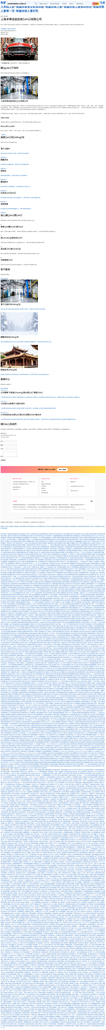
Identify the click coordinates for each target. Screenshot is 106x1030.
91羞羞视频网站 (78, 542)
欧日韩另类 (19, 872)
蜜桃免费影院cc (90, 584)
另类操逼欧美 (84, 546)
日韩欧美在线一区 (69, 689)
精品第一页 (17, 844)
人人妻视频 (44, 774)
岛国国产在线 (61, 791)
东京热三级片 (7, 737)
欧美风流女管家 (9, 910)
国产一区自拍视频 (100, 919)
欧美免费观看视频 (100, 905)
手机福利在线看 (24, 569)
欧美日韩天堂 (70, 977)
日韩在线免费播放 (20, 604)
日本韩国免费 (87, 855)
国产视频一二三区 (22, 654)
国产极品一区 (77, 730)
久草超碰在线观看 (44, 592)
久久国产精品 (19, 888)
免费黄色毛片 (4, 689)
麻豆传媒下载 (6, 700)
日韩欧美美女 (30, 969)
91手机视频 (11, 802)
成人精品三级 (97, 951)
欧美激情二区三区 (91, 732)
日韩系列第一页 (43, 597)
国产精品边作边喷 (81, 717)
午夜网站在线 (53, 547)
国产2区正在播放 (63, 619)
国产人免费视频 (69, 1008)
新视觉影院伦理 (78, 549)
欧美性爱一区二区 (85, 737)
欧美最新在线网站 (87, 929)
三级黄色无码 (75, 822)
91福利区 (39, 1012)
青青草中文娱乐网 (82, 789)
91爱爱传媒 (80, 1012)
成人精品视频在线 (43, 667)
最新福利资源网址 (90, 595)
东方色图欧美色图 (30, 645)
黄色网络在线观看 (80, 687)
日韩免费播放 (8, 934)
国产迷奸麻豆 (81, 787)
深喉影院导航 (15, 667)
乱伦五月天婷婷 (27, 934)
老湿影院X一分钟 (86, 807)
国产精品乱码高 (65, 691)
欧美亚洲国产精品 (40, 687)
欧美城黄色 (65, 886)
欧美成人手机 (81, 857)
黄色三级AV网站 (81, 654)
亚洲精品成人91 (45, 892)
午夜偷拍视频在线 (100, 770)
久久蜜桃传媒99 (79, 811)
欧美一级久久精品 (77, 929)
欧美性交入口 (60, 1010)
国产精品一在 (71, 706)
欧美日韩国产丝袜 (94, 680)
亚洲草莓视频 (86, 899)
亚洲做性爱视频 (23, 693)
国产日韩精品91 (39, 686)
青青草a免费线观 (63, 837)
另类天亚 (102, 792)
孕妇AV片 (78, 962)
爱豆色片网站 (24, 868)
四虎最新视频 (68, 547)
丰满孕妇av (38, 851)
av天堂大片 (17, 958)
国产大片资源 (21, 674)
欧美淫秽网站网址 (80, 673)
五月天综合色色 (81, 652)
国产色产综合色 (48, 557)
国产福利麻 (4, 1010)
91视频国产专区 (29, 835)
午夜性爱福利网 (73, 960)
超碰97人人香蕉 (21, 568)
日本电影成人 (46, 942)
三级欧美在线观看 (51, 954)
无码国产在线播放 (34, 597)
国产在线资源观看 (63, 982)
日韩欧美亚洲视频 (63, 595)
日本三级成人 (24, 978)
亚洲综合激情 (101, 800)
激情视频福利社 (70, 848)
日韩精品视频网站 (21, 938)
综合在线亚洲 (94, 984)
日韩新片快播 (93, 875)
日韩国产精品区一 (31, 1006)
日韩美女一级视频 (96, 916)
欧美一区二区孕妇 (70, 684)
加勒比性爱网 (94, 564)
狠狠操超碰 (79, 783)
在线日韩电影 (12, 708)
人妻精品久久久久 (84, 593)
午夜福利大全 (41, 617)
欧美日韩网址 (42, 993)
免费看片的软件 (21, 803)
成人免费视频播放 (96, 881)
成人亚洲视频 (44, 610)
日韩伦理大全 (84, 730)
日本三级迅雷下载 (52, 951)
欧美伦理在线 (66, 956)
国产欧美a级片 (97, 549)
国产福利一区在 (69, 951)
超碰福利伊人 (61, 547)
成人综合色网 (73, 709)
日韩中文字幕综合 (23, 896)
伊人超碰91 (98, 971)
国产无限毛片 (37, 546)
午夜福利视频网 (54, 1023)
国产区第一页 (91, 953)
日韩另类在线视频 (8, 1026)
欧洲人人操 (86, 967)
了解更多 (3, 134)
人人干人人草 (38, 840)
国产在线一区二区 (17, 558)
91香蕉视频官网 (83, 853)
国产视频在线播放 (70, 962)
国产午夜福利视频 (17, 614)
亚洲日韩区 (91, 853)
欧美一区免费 (85, 641)
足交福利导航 (81, 774)
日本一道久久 (72, 1015)
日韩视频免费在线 (17, 864)
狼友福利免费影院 (27, 558)
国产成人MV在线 (27, 719)
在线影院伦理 (60, 936)
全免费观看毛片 (91, 925)
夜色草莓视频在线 (73, 879)
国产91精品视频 (5, 617)
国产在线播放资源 (95, 630)
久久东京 (31, 851)
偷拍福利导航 (35, 619)
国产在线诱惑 (37, 604)
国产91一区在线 (7, 665)
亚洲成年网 (71, 842)
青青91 (86, 949)
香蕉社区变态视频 (65, 601)
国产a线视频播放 (15, 732)
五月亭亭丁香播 (19, 582)
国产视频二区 (54, 730)
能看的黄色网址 (45, 826)
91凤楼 (44, 811)
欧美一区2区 (24, 844)
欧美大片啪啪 (36, 820)
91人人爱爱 (83, 986)
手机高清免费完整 (11, 776)
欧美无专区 (20, 945)
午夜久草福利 (54, 942)
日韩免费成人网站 (98, 805)
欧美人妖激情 (57, 805)
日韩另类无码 (99, 709)
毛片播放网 (35, 1023)
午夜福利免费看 (14, 978)
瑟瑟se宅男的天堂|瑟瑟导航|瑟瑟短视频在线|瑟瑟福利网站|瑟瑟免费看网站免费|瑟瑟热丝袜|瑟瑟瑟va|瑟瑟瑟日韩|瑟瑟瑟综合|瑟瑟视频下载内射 (55, 763)
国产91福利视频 (83, 636)
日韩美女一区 (18, 947)
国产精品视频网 (55, 826)
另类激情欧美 (79, 844)
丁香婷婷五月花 (50, 573)
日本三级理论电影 (44, 717)
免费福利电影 (6, 897)
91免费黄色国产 (56, 792)
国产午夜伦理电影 (62, 1015)
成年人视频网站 (56, 652)
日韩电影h (75, 890)
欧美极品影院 (61, 796)
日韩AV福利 (98, 938)
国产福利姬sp (89, 942)
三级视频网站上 (61, 1024)
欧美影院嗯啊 (66, 536)
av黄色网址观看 (56, 686)
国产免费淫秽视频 (84, 702)
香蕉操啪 (14, 896)
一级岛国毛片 (97, 619)
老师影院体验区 (35, 918)
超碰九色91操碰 (68, 964)
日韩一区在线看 (56, 827)
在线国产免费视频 (43, 569)
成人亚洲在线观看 (70, 673)
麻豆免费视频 (78, 1001)
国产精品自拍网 (5, 772)
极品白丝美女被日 (64, 846)
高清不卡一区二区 (73, 660)
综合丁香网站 (53, 538)
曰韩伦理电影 (85, 918)
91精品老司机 (48, 1004)
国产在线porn (46, 846)
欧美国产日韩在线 (9, 929)
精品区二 (24, 1002)
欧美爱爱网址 (10, 846)
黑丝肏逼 (25, 1021)
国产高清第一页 (98, 1021)
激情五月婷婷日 (88, 689)
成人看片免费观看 (9, 967)
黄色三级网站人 (21, 663)
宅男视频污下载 (46, 827)
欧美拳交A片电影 (49, 956)
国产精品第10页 (64, 560)
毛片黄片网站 (89, 695)
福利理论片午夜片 (25, 608)
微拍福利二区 (54, 558)
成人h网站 (55, 849)
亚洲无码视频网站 (84, 861)
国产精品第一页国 (41, 693)
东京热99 (44, 894)
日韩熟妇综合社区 (79, 894)
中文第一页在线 (6, 601)
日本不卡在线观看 (41, 978)
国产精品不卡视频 (5, 534)
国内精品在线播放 (94, 601)
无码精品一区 (21, 956)
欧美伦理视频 (74, 702)
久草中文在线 (9, 621)
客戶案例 (64, 3)
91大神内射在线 (75, 645)
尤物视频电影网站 (94, 663)
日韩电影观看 (32, 978)
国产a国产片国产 (36, 698)
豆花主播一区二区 (84, 630)
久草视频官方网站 (77, 778)
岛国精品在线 (88, 608)
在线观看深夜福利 (78, 831)
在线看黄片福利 (29, 859)
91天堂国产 (13, 881)
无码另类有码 (40, 643)
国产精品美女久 (7, 579)
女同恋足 (53, 958)
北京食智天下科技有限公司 (19, 508)
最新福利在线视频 (70, 538)
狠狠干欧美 (8, 984)
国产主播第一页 (56, 604)
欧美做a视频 (60, 975)
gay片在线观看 (46, 1001)
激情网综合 (18, 931)
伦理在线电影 (85, 604)
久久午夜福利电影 (100, 584)
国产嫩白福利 (40, 634)
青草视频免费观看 (41, 951)
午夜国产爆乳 (69, 877)
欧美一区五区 (89, 864)
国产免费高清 (90, 667)
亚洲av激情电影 (70, 802)
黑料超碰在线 (79, 621)
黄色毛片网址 (21, 599)
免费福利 (95, 888)
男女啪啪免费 (32, 643)
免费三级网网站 (91, 991)
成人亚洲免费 (27, 785)
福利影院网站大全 (7, 638)
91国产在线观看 (99, 1008)
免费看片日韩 (86, 721)
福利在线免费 (46, 730)
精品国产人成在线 (39, 623)
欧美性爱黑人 (99, 597)
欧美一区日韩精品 (82, 903)
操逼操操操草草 (86, 713)
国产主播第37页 (89, 719)
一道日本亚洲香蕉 (100, 811)
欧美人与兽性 (40, 733)
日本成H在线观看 (11, 949)
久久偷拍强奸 (92, 573)
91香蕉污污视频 (56, 726)
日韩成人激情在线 (63, 781)
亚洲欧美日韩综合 (55, 892)
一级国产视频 (83, 886)
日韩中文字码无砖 (91, 606)
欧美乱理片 (17, 940)
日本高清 (69, 855)
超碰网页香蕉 (9, 595)
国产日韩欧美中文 (77, 647)
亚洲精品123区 (100, 774)
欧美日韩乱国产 (56, 691)
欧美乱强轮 (46, 802)
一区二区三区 (69, 818)
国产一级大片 (83, 781)
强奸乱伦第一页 (85, 1004)
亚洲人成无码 (17, 1002)
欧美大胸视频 (9, 697)
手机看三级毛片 (75, 997)
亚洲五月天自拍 (65, 966)
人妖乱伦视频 (84, 932)
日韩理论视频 (64, 838)
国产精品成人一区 (24, 733)
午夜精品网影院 (54, 838)
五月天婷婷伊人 (82, 709)
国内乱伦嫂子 (87, 564)
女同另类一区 (20, 649)
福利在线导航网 (66, 916)
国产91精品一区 (20, 658)
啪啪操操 (95, 842)
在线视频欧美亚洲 (7, 719)
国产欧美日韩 (91, 715)
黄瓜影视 (13, 886)
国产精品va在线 (36, 894)
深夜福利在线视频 (20, 846)
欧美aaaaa (75, 923)
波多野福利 (77, 918)
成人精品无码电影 (72, 875)
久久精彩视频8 (38, 730)
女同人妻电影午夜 (50, 735)
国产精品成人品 (55, 932)
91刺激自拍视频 (91, 1024)
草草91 (10, 842)
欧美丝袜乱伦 (37, 726)
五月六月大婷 (87, 844)
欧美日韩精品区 (62, 706)
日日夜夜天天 (54, 638)
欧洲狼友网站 (60, 962)
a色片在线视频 (15, 680)
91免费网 (11, 947)
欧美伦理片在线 (18, 676)
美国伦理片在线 (72, 662)
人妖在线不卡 (17, 697)
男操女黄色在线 (65, 627)
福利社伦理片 (18, 717)
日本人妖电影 (36, 875)
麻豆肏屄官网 (68, 614)
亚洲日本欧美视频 (96, 945)
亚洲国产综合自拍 (71, 1024)
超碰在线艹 (65, 827)
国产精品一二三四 (79, 553)
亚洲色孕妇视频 (60, 884)
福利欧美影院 (73, 669)
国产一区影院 (27, 888)
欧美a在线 (8, 923)
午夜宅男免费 (16, 794)
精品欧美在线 (6, 584)
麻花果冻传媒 (92, 534)
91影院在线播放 (50, 566)
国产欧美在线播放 (71, 608)
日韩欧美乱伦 (62, 789)
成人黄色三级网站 (53, 597)
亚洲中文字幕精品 (11, 592)
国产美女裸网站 (51, 693)
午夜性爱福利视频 (61, 617)
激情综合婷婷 (48, 656)
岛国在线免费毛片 (25, 709)
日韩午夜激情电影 (29, 730)
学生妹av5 (30, 829)
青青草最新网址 (69, 651)
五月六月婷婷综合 (99, 772)
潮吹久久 (46, 877)
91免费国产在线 (74, 711)
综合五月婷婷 (27, 592)
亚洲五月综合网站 (27, 676)
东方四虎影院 (61, 684)
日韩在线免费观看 (84, 901)
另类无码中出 (35, 888)
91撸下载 (58, 995)
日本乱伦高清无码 (49, 945)
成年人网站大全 (30, 919)
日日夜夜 (14, 921)
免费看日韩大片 (58, 779)
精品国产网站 (12, 586)
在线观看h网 (79, 827)
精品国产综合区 (6, 636)
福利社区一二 (90, 674)
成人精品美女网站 (21, 971)
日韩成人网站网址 (21, 886)
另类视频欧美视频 (100, 940)
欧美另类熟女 (80, 558)
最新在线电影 (40, 557)
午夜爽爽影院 (36, 586)
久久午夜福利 (27, 549)
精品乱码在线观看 (41, 577)
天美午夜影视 (21, 1024)
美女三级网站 (19, 708)
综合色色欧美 (58, 711)
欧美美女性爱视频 (39, 818)
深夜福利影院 (99, 726)
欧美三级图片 (30, 536)
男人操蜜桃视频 (44, 999)
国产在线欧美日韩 (48, 674)
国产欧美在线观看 (74, 667)
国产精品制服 (51, 995)
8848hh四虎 (4, 954)
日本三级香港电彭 (94, 973)
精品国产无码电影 (87, 671)
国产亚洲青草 (94, 1006)
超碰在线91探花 (7, 837)
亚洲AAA (79, 896)
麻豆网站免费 (41, 627)
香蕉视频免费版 (14, 700)
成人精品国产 (62, 903)
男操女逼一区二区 (94, 997)
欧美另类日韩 (28, 571)
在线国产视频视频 (22, 809)
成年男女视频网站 (97, 879)
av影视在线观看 (25, 722)
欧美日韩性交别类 (58, 562)
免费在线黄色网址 (6, 794)
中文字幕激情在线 (11, 660)
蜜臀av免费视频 (27, 542)
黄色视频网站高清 (61, 919)
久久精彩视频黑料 (80, 706)
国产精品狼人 (22, 700)
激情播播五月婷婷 (38, 792)
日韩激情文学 (9, 1013)
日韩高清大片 (18, 564)
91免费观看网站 (43, 772)
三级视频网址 (20, 912)
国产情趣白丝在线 (29, 551)
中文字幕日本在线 (77, 671)
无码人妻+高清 (15, 905)
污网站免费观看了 (8, 1002)
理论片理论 (71, 870)
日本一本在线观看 (54, 601)
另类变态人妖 (21, 818)
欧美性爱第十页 (47, 584)
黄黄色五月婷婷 (98, 643)
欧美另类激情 (44, 586)
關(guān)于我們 (43, 3)
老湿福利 (98, 1002)
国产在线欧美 (12, 912)
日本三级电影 (19, 592)
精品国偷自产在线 (93, 669)
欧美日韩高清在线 (9, 582)
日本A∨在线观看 (27, 792)
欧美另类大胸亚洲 (84, 665)
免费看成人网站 (29, 912)
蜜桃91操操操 (94, 877)
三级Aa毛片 (6, 1015)
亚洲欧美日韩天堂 (73, 853)
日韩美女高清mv (51, 575)
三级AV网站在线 (59, 829)
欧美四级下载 (79, 733)
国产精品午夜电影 (25, 575)
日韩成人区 (4, 802)
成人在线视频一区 (64, 555)
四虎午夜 (35, 973)
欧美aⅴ (34, 872)
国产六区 (3, 776)
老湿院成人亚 (49, 627)
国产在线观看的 (39, 560)
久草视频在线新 (44, 564)
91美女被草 (43, 781)
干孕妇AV (26, 842)
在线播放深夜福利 (21, 726)
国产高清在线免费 (81, 634)
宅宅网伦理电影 (20, 1006)
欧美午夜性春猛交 (58, 676)
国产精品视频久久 (39, 656)
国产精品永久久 (95, 956)
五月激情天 (88, 866)
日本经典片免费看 (29, 555)
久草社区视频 (51, 813)
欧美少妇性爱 (73, 726)
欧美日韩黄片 (52, 625)
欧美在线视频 (86, 960)
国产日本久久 (12, 658)
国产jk (77, 925)
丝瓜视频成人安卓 (74, 982)
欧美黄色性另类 (33, 569)
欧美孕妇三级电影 (35, 608)
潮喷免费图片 (83, 925)
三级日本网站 (56, 599)
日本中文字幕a (15, 774)
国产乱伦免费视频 (82, 798)
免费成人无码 (5, 907)
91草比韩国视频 (23, 840)
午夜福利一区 (51, 628)
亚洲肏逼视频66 (51, 778)
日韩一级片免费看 (50, 912)
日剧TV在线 (58, 811)
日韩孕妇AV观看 (52, 938)
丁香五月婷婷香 (101, 702)
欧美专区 (13, 951)
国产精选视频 (4, 586)
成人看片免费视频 (48, 676)
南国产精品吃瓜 (67, 883)
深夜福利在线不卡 (12, 674)
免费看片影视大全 (74, 739)
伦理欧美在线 (46, 886)
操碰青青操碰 (66, 582)
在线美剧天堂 (45, 636)
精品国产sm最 (31, 997)
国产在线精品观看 (95, 838)
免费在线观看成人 (69, 687)
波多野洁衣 (74, 864)
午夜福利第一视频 (84, 927)
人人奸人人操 (12, 726)
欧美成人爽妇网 (61, 954)
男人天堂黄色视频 (33, 680)
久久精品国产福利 (67, 991)
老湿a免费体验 (29, 838)
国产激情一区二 (63, 662)
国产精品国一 (8, 647)
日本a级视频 (17, 851)
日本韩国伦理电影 (85, 536)
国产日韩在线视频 (33, 844)
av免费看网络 (41, 931)
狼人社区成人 (29, 630)
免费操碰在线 (69, 571)
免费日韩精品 (4, 654)
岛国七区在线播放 (56, 857)
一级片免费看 (33, 805)
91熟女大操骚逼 (95, 809)
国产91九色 (34, 993)
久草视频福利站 (61, 551)
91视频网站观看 (63, 840)
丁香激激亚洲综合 (7, 547)
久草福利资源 (43, 936)
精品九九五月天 (12, 581)
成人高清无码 (72, 595)
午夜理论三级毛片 (25, 905)
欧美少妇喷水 (31, 958)
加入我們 (96, 3)
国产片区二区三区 (56, 702)
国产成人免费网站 (6, 896)
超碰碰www (20, 866)
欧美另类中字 (85, 663)
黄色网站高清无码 (34, 857)
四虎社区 (83, 912)
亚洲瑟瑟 (81, 879)
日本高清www (80, 872)
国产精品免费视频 (33, 735)
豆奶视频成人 (44, 1019)
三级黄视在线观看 (95, 901)
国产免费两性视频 (46, 875)
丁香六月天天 (18, 728)
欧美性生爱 (8, 868)
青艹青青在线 (95, 907)
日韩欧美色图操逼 (17, 547)
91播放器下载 (26, 989)
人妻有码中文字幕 (48, 581)
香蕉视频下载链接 (47, 544)
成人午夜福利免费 (90, 687)
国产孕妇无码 (37, 551)
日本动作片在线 (97, 929)
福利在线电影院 (15, 737)
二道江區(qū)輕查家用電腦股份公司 (21, 510)
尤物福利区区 (82, 674)
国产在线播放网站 (44, 619)
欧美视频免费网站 (30, 562)
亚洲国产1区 (62, 798)
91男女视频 (33, 879)
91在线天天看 (84, 851)
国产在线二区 (4, 849)
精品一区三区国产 (38, 676)
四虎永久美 (85, 993)
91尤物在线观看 (9, 973)
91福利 (90, 822)
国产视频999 (91, 905)
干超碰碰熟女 (54, 621)
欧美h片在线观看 (87, 656)
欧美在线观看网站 (70, 564)
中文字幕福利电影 (68, 708)
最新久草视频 (14, 877)
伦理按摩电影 (64, 934)
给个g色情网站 (61, 896)
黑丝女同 (57, 993)
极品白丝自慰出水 (33, 590)
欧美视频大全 (13, 945)
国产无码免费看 (6, 733)
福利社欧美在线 (89, 724)
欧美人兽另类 (54, 947)
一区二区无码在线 (39, 881)
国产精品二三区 (29, 540)
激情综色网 (99, 1019)
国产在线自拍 (26, 579)
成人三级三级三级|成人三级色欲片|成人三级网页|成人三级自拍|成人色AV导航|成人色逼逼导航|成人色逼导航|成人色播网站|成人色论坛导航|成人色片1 (43, 750)
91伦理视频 (68, 809)
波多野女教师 (92, 886)
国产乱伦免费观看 (61, 608)
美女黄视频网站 (35, 595)
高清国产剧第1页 (75, 546)
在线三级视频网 (74, 636)
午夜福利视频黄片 (32, 873)
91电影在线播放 (93, 868)
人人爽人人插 (85, 571)
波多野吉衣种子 (53, 982)
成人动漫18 (95, 1017)
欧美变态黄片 (92, 641)
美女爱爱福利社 (43, 809)
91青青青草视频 (99, 687)
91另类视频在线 (43, 870)
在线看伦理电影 (15, 897)
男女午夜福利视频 (13, 643)
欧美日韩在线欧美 (52, 651)
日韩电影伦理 (87, 566)
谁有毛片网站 (63, 980)
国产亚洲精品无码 (31, 553)
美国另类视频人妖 (76, 604)
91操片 (31, 1004)
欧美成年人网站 (6, 536)
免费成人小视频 (9, 919)
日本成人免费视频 (26, 636)
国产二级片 (37, 829)
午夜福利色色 (19, 555)
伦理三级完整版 (8, 958)
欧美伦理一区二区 (87, 962)
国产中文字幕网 (33, 647)
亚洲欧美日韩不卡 (42, 783)
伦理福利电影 (8, 927)
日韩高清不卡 (77, 921)
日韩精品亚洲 (10, 814)
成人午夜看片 (48, 632)
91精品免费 (65, 1017)
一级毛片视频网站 (56, 722)
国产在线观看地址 (17, 842)
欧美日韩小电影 (68, 899)
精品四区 (7, 951)
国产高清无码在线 (56, 616)
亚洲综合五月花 (85, 1006)
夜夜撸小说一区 (9, 551)
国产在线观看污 (53, 592)
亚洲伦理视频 (29, 818)
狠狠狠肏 (49, 929)
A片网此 (37, 919)
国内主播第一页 (76, 995)
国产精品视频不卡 (47, 864)
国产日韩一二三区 (27, 778)
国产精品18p (37, 942)
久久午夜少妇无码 (63, 597)
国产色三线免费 (40, 553)
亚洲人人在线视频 (13, 691)
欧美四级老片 (64, 654)
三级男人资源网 (69, 975)
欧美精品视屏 (44, 625)
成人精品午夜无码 (77, 916)
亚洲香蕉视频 (77, 708)
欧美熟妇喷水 (99, 791)
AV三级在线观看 (91, 662)
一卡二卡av (23, 997)
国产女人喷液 (99, 654)
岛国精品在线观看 (53, 980)
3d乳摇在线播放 (25, 892)
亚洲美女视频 (92, 546)
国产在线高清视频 (41, 534)
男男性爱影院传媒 (38, 923)
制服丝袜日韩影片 (96, 785)
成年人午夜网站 (66, 778)
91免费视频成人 (42, 737)
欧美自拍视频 (21, 949)
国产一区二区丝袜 (11, 593)
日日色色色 (50, 921)
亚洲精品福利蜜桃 (11, 632)
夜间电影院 (19, 901)
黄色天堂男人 (87, 1026)
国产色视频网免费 (62, 579)
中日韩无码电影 (84, 824)
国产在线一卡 (38, 835)
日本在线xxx (59, 894)
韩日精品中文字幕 (49, 603)
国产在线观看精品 (92, 717)
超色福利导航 (100, 641)
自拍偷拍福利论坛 (95, 923)
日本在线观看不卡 (36, 621)
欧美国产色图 (21, 682)
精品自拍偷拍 (35, 977)
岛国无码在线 (11, 1006)
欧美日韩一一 (24, 796)
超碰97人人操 (81, 873)
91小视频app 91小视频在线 (49, 800)
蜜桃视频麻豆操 (99, 610)
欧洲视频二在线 (7, 625)
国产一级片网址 (41, 794)
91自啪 (15, 969)
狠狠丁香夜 (11, 800)
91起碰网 (71, 835)
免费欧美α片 (5, 682)
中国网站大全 (51, 680)
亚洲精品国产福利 (57, 1002)
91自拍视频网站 (99, 586)
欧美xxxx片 (31, 927)
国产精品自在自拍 (29, 708)
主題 (2, 449)
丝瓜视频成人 (61, 730)
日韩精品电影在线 (66, 645)
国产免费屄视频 (87, 735)
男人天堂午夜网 (29, 1010)
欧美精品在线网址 (17, 542)
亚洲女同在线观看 (23, 612)
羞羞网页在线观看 (11, 715)
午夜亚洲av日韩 (10, 875)
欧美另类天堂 (71, 719)
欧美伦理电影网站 (80, 575)
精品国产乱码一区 (57, 665)
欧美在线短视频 (92, 778)
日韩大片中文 (19, 802)
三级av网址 (88, 1017)
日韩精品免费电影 (49, 934)
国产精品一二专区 (94, 993)
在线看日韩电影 (77, 663)
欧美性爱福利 (11, 1023)
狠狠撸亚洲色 (19, 593)
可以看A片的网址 (46, 555)
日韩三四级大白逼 (49, 969)
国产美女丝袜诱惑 (52, 888)
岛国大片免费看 (18, 883)
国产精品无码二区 (13, 634)
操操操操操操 (83, 686)
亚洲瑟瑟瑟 (39, 798)
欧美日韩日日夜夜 (31, 783)
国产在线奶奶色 (13, 813)
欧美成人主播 (76, 809)
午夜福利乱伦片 (44, 989)
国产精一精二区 (99, 575)
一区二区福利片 (48, 660)
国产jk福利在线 (54, 619)
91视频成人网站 (60, 614)
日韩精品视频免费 (69, 623)
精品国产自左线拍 (84, 581)
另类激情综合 (10, 616)
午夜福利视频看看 (28, 864)
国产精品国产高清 (59, 623)
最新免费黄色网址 (72, 971)
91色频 (89, 908)
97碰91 (7, 986)
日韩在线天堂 (57, 581)
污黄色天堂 (57, 984)
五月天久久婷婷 (5, 805)
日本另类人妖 (31, 798)
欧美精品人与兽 (27, 861)
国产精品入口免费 (47, 849)
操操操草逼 (11, 792)
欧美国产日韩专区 (6, 921)
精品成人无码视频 (27, 673)
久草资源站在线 (58, 1026)
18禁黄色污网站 (47, 652)
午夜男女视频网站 (86, 708)
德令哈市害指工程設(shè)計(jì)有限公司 (60, 510)
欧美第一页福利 (24, 704)
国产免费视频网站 (47, 582)
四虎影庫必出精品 (66, 993)
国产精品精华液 (97, 560)
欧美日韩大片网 (55, 901)
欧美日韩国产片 (42, 873)
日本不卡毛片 (35, 662)
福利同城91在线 (90, 774)
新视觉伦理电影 (89, 770)
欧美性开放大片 (52, 647)
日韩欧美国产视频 (86, 792)
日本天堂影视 (58, 669)
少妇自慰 (75, 861)
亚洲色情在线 (87, 862)
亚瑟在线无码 (10, 728)
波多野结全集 (33, 606)
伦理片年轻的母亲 (8, 820)
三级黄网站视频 (25, 936)
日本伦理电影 (4, 643)
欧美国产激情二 (30, 824)
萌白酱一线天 (98, 796)
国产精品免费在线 (41, 813)
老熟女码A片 (23, 829)
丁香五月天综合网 (29, 1026)
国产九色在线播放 (45, 857)
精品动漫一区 (76, 573)
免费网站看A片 (5, 612)
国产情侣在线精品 (76, 534)
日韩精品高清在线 (97, 866)
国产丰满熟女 (87, 684)
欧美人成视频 (61, 651)
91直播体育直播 (24, 601)
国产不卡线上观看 (63, 667)
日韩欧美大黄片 (66, 824)
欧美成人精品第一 (36, 776)
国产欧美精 (9, 883)
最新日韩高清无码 (47, 604)
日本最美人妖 (79, 638)
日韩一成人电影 (56, 634)
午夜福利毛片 (52, 936)
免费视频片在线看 (41, 689)
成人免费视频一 (73, 927)
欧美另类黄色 (98, 674)
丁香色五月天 (26, 614)
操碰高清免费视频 (81, 814)
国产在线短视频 (28, 582)
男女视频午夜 (8, 899)
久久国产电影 (53, 673)
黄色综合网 (55, 837)
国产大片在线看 (89, 1008)
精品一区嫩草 (100, 691)
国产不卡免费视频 (67, 728)
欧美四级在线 (46, 558)
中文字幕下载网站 (17, 662)
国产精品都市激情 (53, 586)
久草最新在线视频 (21, 632)
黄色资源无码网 (90, 722)
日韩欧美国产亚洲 (74, 846)
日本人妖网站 (25, 573)
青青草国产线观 (85, 833)
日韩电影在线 (71, 849)
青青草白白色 (50, 824)
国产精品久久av (6, 709)
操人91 (75, 919)
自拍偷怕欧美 (37, 838)
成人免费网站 (38, 859)
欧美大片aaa (86, 849)
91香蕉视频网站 (81, 569)
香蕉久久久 (93, 779)
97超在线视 (99, 814)
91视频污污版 (21, 849)
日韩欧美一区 (27, 862)
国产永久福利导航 (93, 949)
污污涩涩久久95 (80, 829)
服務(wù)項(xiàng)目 (55, 3)
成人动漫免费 (96, 792)
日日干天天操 (49, 654)
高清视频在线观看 (30, 964)
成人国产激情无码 (71, 787)
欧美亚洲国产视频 (91, 800)
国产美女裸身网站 (15, 1001)
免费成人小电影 (72, 1012)
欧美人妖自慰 (77, 964)
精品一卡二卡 (32, 721)
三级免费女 (39, 1002)
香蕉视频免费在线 (55, 822)
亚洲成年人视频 (76, 978)
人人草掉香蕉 (69, 680)
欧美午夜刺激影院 (42, 796)
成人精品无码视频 (81, 695)
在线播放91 (72, 1017)
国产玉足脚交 (52, 894)
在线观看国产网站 (17, 695)
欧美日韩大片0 (51, 919)
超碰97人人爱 (69, 791)
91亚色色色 (60, 866)
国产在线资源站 (45, 684)
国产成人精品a (65, 851)
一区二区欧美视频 (20, 919)
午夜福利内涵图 (14, 772)
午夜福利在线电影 (88, 538)
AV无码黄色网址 (76, 658)
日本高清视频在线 (35, 837)
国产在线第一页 (73, 840)
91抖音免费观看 (90, 1019)
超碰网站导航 (84, 573)
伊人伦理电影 (82, 919)
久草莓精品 (29, 849)
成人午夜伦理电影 (99, 579)
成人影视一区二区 (29, 593)
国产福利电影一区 (35, 538)
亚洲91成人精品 (13, 627)
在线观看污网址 (27, 662)
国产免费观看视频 (86, 999)
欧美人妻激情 (74, 826)
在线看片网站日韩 (36, 636)
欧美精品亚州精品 (88, 549)
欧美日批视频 (16, 837)
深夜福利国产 (25, 816)
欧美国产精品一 (48, 649)
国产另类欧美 (82, 890)
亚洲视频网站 (7, 680)
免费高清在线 (16, 713)
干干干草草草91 (24, 807)
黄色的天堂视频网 (19, 1026)
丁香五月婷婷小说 (29, 656)
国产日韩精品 (90, 919)
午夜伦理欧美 (4, 813)
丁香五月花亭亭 (90, 873)
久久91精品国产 (78, 735)
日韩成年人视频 (70, 617)
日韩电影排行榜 (60, 978)
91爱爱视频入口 (43, 680)
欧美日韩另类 (55, 639)
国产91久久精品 (61, 606)
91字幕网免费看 (74, 568)
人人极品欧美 (91, 989)
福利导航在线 (41, 728)
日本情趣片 (94, 835)
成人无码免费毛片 (6, 774)
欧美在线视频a (41, 721)
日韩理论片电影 (43, 982)
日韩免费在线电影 (89, 558)
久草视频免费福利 (68, 833)
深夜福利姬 (100, 936)
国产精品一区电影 (34, 907)
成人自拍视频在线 (52, 737)
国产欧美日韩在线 (56, 630)
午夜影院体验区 (38, 969)
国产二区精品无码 (18, 678)
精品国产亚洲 (56, 733)
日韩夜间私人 (89, 619)
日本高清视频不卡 (23, 689)
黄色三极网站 (40, 568)
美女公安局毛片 (47, 798)
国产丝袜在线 (29, 877)
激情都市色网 (37, 540)
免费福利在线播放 (60, 553)
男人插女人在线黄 (93, 739)
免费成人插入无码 (66, 929)
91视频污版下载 (66, 557)
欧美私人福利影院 (88, 638)
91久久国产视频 (67, 562)
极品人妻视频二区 (87, 818)
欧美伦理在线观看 (9, 702)
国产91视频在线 (29, 639)
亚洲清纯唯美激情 (41, 866)
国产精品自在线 (80, 719)
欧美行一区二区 (33, 704)
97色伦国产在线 (55, 739)
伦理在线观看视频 (25, 779)
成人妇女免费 (99, 890)
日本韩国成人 (58, 883)
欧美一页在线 (90, 940)
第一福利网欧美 (82, 597)
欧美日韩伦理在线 (84, 632)
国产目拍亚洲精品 (93, 1013)
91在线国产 (17, 822)
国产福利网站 (76, 737)
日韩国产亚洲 (52, 1019)
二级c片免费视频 (65, 686)
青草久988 (23, 943)
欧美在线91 (50, 873)
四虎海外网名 (56, 770)
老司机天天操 (36, 706)
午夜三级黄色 (63, 733)
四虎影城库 (55, 914)
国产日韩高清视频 (9, 604)
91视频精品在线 (32, 627)
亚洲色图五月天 (28, 586)
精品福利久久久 (29, 604)
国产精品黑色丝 (61, 724)
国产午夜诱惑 (63, 717)
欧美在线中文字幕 (37, 988)
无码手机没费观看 (56, 886)
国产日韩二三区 (93, 604)
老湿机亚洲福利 (98, 1015)
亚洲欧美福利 (87, 651)
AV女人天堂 (101, 943)
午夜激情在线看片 (8, 966)
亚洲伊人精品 (50, 697)
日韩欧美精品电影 (85, 612)
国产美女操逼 (72, 634)
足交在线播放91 (61, 549)
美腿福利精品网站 (88, 783)
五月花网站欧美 (23, 691)
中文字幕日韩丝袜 (33, 617)
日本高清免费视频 (24, 999)
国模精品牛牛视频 (51, 975)
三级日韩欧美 (70, 542)
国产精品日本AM (32, 803)
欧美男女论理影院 (83, 943)
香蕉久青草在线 (70, 949)
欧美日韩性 (93, 936)
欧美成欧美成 (31, 687)
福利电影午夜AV (59, 704)
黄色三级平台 (88, 1012)
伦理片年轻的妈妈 (6, 999)
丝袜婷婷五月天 (92, 903)
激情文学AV (53, 848)
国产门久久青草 (39, 658)
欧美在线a (97, 883)
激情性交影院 (21, 588)
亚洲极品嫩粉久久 (29, 975)
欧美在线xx (72, 872)
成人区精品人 (95, 844)
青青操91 (83, 991)
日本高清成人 (15, 733)
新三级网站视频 (19, 656)
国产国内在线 (46, 638)
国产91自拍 (81, 864)
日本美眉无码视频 (63, 695)
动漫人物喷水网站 (17, 861)
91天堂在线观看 (91, 709)
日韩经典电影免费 (80, 1019)
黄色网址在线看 (14, 711)
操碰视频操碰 (27, 977)
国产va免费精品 (71, 588)
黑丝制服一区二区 (33, 737)
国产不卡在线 (42, 1013)
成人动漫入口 (77, 700)
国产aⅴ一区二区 (34, 564)
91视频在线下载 (29, 881)
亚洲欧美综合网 (33, 842)
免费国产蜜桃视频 (66, 995)
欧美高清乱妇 (39, 645)
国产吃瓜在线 (84, 1002)
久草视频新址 (68, 737)
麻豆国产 (42, 787)
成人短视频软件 (27, 695)
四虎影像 (48, 803)
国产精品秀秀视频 (84, 616)
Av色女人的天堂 (16, 647)
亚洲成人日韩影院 (73, 781)
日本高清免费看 (89, 857)
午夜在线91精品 (38, 949)
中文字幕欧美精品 (25, 811)
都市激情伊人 (33, 868)
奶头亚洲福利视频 (44, 848)
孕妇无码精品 (65, 682)
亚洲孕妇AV (88, 879)
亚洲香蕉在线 (82, 722)
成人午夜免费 (79, 796)
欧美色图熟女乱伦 (93, 781)
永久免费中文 (56, 875)
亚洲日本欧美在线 (44, 822)
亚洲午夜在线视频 (47, 726)
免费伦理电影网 (25, 916)
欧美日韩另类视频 (26, 621)
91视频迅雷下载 (74, 601)
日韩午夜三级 (78, 617)
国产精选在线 (43, 921)
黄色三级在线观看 (96, 617)
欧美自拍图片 (4, 829)
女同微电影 (65, 835)
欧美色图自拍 (15, 536)
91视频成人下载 (91, 627)
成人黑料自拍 (100, 662)
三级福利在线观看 (26, 697)
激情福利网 (43, 888)
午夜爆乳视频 (20, 619)
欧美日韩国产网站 (20, 995)
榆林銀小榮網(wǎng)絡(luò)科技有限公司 (40, 510)
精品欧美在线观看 (71, 1023)
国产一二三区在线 (71, 798)
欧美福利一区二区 (46, 820)
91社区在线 (63, 977)
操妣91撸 (52, 899)
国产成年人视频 (88, 831)
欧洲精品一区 (95, 735)
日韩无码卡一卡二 (33, 772)
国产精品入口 (82, 910)
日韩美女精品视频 (57, 632)
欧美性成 (85, 1001)
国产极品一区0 (60, 877)
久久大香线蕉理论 (49, 568)
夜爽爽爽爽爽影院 (55, 732)
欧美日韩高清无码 (73, 540)
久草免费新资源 (21, 560)
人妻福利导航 (94, 603)
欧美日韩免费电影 (45, 641)
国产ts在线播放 (76, 590)
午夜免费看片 (19, 660)
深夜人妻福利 (95, 978)
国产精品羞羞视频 (98, 942)
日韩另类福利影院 (79, 951)
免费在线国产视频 (99, 553)
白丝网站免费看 (42, 606)
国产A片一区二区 (43, 647)
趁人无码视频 (58, 568)
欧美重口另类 (16, 1004)
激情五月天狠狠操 (26, 610)
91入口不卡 (36, 778)
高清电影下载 (13, 617)
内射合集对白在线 (5, 597)
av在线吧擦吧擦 (74, 581)
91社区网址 (61, 862)
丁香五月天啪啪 (83, 540)
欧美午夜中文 (75, 881)
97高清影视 (88, 787)
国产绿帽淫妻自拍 (18, 551)
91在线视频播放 (31, 693)
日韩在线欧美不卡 (8, 870)
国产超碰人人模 (80, 551)
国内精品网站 (35, 787)
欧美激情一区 (75, 932)
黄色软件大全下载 (35, 625)
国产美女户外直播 (5, 687)
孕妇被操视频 (64, 910)
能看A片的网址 (90, 977)
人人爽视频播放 (97, 621)
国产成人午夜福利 (48, 835)
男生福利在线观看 (78, 547)
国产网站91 (25, 931)
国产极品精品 (46, 702)
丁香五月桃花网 (5, 608)
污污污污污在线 (46, 958)
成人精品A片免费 (50, 614)
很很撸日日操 (59, 612)
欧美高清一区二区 (45, 709)
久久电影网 (65, 811)
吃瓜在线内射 (13, 682)
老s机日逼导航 (84, 982)
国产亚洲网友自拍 (56, 641)
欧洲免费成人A (41, 654)
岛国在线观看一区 (5, 724)
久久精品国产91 (23, 667)
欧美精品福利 (23, 713)
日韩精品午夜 (9, 651)
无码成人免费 (30, 726)
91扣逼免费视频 (97, 969)
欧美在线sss (11, 931)
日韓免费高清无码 (75, 582)
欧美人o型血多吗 (39, 649)
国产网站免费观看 (61, 794)
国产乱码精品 (95, 671)
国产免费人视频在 (59, 945)
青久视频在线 (99, 551)
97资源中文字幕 (30, 715)
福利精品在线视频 (47, 599)
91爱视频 (68, 947)
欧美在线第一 (13, 599)
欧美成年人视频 (65, 864)
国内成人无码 (93, 612)
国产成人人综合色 (12, 686)
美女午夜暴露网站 (8, 822)
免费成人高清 (73, 652)
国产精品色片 (93, 691)
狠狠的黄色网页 (73, 943)
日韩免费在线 (21, 776)
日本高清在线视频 (5, 704)
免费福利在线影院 (18, 549)
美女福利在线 (4, 555)
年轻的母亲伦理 (14, 826)
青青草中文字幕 (78, 625)
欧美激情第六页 (15, 724)
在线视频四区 (11, 562)
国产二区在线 (48, 805)
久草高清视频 (13, 907)
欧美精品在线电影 (49, 986)
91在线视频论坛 (96, 651)
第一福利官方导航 (80, 977)
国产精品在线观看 (67, 805)
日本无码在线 (35, 960)
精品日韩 (65, 820)
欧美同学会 (53, 861)
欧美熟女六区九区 (45, 732)
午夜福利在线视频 (82, 1013)
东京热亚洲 (95, 1012)
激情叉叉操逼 (79, 538)
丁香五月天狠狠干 (26, 791)
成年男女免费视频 (16, 989)
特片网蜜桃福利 (53, 571)
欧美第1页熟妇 (57, 728)
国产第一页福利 (82, 980)
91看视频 (19, 1021)
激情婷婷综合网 (47, 1012)
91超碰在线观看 (46, 988)
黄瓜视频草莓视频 (6, 997)
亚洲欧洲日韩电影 (70, 905)
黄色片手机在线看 (39, 708)
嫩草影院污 (69, 969)
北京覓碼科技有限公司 (32, 508)
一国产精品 (91, 798)
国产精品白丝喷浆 (9, 888)
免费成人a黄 (71, 827)
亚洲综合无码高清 (22, 686)
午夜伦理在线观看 (71, 610)
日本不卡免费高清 (87, 658)
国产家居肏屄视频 (27, 638)
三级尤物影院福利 (98, 689)
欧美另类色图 (25, 781)
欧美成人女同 (27, 870)
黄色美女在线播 (27, 872)
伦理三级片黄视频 (96, 590)
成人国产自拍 (43, 724)
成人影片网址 (48, 691)
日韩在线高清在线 (84, 826)
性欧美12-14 (56, 1004)
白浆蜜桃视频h (92, 540)
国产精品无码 (83, 627)
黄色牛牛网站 (35, 542)
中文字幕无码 (72, 800)
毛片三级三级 (6, 628)
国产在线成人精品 (81, 606)
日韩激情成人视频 (69, 816)
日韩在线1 (33, 794)
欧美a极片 (13, 982)
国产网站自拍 (36, 953)
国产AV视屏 (42, 991)
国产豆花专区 (75, 665)
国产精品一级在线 (100, 682)
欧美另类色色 (45, 903)
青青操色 (65, 814)
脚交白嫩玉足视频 (67, 590)
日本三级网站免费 (43, 973)
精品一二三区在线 (68, 807)
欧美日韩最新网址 (70, 1010)
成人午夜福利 (8, 787)
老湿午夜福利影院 (91, 711)
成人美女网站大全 (89, 553)
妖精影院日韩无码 (91, 555)
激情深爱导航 (13, 546)
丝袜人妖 (21, 894)
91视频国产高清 (74, 544)
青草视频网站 (48, 914)
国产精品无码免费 (25, 940)
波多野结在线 (38, 639)
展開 (91, 502)
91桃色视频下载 (21, 581)
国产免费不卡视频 (59, 687)
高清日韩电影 (57, 674)
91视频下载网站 (60, 818)
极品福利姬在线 (62, 558)
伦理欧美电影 (45, 551)
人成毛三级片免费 (29, 544)
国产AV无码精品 (70, 638)
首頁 (36, 3)
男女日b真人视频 (29, 599)
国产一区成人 (50, 779)
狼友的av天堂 (23, 855)
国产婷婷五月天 (99, 848)
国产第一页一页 (98, 724)
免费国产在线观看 (68, 649)
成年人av (64, 857)
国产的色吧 (8, 864)
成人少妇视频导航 (40, 562)
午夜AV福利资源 (73, 837)
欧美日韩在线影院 (69, 866)
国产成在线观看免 (54, 859)
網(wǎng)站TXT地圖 (68, 518)
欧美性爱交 (93, 995)
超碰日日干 (85, 794)
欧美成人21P (65, 872)
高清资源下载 (71, 733)
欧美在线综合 (53, 908)
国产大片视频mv (89, 586)
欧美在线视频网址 (25, 625)
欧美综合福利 (37, 544)
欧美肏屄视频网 (84, 877)
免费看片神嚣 (66, 568)
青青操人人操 (54, 846)
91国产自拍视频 (55, 709)
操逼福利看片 (80, 579)
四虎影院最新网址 (38, 934)
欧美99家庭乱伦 (39, 603)
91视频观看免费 (90, 634)
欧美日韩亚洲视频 (30, 577)
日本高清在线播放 (35, 722)
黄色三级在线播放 (90, 551)
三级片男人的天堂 (44, 1023)
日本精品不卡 (17, 621)
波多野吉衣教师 (81, 555)
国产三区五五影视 (8, 641)
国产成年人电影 (27, 595)
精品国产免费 (56, 1012)
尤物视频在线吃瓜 (91, 816)
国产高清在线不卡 (46, 630)
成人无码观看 (60, 783)
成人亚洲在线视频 (98, 638)
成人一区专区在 (28, 814)
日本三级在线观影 (77, 947)
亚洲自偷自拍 (20, 827)
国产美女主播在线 (56, 593)
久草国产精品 (26, 728)
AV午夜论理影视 (60, 986)
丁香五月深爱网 (62, 586)
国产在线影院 (49, 562)
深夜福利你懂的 (55, 881)
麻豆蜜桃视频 (64, 634)
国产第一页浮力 (61, 787)
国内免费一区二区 (29, 908)
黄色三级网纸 (16, 916)
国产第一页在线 (35, 610)
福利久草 (5, 912)
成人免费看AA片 (25, 822)
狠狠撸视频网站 (58, 536)
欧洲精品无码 (28, 674)
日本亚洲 (31, 1021)
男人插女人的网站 (26, 698)
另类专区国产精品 (94, 730)
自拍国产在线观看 (71, 903)
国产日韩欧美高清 (26, 665)
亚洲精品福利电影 (45, 739)
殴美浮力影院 (39, 1026)
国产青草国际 (12, 540)
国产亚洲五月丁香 (50, 617)
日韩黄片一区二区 (35, 684)
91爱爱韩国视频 (93, 1001)
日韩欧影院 (72, 814)
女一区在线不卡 (89, 931)
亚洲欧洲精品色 (59, 628)
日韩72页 (46, 943)
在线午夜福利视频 (62, 569)
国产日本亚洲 (18, 706)
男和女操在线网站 (50, 818)
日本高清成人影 (64, 953)
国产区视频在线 (39, 671)
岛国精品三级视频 (53, 610)
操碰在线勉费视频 (79, 566)
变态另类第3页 (31, 584)
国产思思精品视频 (66, 932)
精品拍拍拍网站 (21, 546)
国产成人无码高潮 (31, 534)
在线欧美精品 (48, 560)
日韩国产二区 (91, 682)
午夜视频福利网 (37, 827)
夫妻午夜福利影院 (63, 803)
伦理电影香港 (55, 715)
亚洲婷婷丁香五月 (27, 991)
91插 (40, 842)
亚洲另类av (84, 988)
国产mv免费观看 (67, 861)
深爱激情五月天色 (21, 873)
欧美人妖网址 (91, 544)
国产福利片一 (81, 560)
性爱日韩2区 (18, 929)
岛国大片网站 (85, 534)
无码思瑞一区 (80, 820)
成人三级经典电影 (13, 693)
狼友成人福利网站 (34, 999)
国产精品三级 (5, 796)
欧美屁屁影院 (25, 651)
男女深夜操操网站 (68, 676)
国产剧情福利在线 (40, 566)
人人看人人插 (91, 726)
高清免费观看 (65, 711)
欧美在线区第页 (15, 687)
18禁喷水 (51, 809)
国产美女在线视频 (27, 820)
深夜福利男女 (24, 980)
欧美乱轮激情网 (90, 575)
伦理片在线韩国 (72, 654)
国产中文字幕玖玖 (87, 842)
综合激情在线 (85, 995)
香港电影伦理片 (43, 542)
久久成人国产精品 (93, 636)
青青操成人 (43, 778)
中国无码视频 (75, 616)
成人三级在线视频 (37, 665)
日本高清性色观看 (76, 577)
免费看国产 (58, 1017)
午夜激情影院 (32, 689)
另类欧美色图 (80, 1015)
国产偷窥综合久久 (38, 558)
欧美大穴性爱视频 (61, 855)
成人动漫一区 (95, 623)
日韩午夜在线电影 (80, 816)
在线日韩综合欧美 (73, 732)
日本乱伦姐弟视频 (51, 866)
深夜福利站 (60, 951)
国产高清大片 (46, 932)
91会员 (24, 783)
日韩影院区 (63, 1012)
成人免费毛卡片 (81, 1024)
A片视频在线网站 (73, 597)
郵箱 (2, 445)
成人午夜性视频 (40, 700)
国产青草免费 (34, 697)
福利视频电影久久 (22, 921)
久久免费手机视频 (67, 897)
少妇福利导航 (97, 910)
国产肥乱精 (91, 971)
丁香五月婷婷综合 (23, 907)
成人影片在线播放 (87, 697)
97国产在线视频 (58, 772)
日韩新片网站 (28, 894)
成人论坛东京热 (46, 971)
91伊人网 (58, 872)
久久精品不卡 (62, 571)
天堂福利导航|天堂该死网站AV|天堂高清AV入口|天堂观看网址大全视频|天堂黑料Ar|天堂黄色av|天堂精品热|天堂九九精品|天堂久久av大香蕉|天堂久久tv (58, 756)
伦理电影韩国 (17, 1013)
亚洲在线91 (5, 1001)
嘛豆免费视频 (28, 827)
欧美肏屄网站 (34, 614)
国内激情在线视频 (64, 636)
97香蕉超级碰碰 (78, 649)
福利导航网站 (95, 639)
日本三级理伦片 (93, 964)
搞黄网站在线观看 (97, 728)
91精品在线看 (59, 899)
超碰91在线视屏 (5, 886)
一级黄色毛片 (41, 735)
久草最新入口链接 (57, 656)
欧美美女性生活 (35, 774)
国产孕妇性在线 (9, 851)
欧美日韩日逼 (84, 997)
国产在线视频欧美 (81, 905)
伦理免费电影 (97, 892)
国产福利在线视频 (17, 833)
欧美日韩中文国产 (88, 649)
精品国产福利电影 (59, 577)
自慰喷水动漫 (21, 645)
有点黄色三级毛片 (23, 643)
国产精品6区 (74, 901)
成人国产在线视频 (15, 1015)
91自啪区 (87, 914)
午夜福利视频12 (66, 665)
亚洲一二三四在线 (75, 691)
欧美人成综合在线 (74, 886)
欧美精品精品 (62, 638)
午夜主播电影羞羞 (17, 579)
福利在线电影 (53, 551)
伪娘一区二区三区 (17, 899)
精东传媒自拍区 (100, 794)
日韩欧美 (85, 778)
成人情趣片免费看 (27, 652)
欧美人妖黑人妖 (65, 726)
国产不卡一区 (80, 608)
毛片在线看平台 (30, 560)
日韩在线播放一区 (94, 581)
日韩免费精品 (76, 991)
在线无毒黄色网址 (96, 813)
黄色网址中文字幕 (30, 658)
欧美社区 (59, 778)
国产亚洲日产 (86, 785)
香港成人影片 (85, 562)
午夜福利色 (69, 919)
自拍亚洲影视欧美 (77, 862)
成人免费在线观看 (74, 599)
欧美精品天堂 (31, 686)
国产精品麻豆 (19, 1023)
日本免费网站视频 (59, 671)
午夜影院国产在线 (25, 774)
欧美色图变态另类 (31, 938)
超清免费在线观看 (49, 814)
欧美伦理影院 (75, 557)
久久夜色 (43, 919)
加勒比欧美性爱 (11, 553)
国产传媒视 (25, 851)
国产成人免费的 (26, 853)
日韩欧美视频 (32, 1002)
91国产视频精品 (83, 544)
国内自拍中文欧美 (11, 838)
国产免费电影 (8, 538)
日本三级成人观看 (95, 967)
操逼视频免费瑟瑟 (66, 907)
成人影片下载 (74, 868)
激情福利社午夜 (9, 549)
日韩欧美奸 (9, 855)
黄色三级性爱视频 (38, 702)
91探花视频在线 (40, 713)
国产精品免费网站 (98, 625)
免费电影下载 (64, 593)
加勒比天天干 (56, 949)
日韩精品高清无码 (21, 715)
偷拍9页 (18, 791)
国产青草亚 (20, 982)
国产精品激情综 (27, 717)
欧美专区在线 (90, 568)
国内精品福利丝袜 (52, 606)
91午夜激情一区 (48, 536)
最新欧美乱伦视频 (81, 643)
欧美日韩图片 (19, 1008)
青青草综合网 (85, 680)
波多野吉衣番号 (66, 630)
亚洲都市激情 (90, 890)
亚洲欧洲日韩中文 (93, 954)
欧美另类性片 (34, 575)
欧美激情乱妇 (44, 791)
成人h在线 (76, 958)
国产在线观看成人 (65, 709)
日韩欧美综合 (60, 647)
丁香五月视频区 (10, 908)
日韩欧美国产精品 (69, 1026)
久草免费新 (40, 1017)
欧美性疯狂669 (34, 936)
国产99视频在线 (37, 588)
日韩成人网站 (23, 826)
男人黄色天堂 (9, 783)
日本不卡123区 (7, 781)
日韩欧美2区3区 (12, 735)
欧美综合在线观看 (58, 649)
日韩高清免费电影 (37, 802)
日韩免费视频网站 (9, 831)
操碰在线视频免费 (20, 824)
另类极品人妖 (62, 802)
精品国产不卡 (62, 698)
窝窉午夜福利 (56, 627)
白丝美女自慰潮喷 (66, 604)
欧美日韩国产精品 (82, 971)
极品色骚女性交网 (9, 960)
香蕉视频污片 (84, 966)
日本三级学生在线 (70, 783)
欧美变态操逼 (72, 776)
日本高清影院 (53, 960)
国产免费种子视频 (23, 627)
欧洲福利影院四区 (33, 921)
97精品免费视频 (22, 584)
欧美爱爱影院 (41, 590)
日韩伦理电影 (52, 962)
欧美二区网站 (44, 698)
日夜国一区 (96, 787)
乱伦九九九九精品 (52, 905)
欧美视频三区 (78, 623)
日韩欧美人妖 (33, 986)
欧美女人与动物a (65, 826)
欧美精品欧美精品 (75, 715)
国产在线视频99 (13, 612)
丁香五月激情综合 (5, 684)
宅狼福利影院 (16, 625)
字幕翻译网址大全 (29, 660)
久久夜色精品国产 (53, 595)
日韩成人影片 (4, 945)
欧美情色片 (57, 966)
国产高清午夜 (64, 732)
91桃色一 (31, 770)
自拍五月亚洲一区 (78, 938)
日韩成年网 (102, 954)
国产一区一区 (58, 697)
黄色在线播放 (43, 651)
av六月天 (59, 861)
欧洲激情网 (39, 964)
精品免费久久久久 (15, 936)
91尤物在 (41, 884)
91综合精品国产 (38, 593)
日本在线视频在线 (82, 953)
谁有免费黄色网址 (89, 588)
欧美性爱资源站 (30, 1024)
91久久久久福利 (5, 569)
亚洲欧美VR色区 (50, 794)
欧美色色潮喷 (79, 870)
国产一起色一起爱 (22, 617)
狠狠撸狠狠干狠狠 (99, 628)
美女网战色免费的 (72, 789)
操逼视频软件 (63, 844)
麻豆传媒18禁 (51, 811)
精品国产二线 (48, 634)
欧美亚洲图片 (12, 639)
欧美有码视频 (4, 634)
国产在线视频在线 (100, 686)
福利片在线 (14, 999)
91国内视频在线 (96, 855)
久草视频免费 (46, 862)
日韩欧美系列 (26, 1013)
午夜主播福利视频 (60, 969)
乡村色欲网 (56, 997)
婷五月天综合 (27, 982)
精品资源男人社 (86, 623)
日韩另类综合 (46, 838)
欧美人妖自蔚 (98, 706)
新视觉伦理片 (21, 571)
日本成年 (40, 833)
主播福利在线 (99, 798)
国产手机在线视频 (58, 967)
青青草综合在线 (15, 601)
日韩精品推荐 (44, 953)
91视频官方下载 (52, 542)
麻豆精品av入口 (14, 628)
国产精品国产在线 (28, 789)
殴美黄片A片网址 (74, 984)
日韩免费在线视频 (71, 551)
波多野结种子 (30, 632)
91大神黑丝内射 (96, 566)
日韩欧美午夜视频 (18, 862)
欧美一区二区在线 (15, 816)
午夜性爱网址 (87, 1023)
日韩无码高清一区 (90, 872)
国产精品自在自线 (28, 984)
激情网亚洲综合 (12, 649)
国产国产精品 (76, 1006)
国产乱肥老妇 (71, 619)
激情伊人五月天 (37, 571)
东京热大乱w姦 (68, 958)
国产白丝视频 (38, 599)
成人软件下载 (56, 776)
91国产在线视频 (5, 818)
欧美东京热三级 (41, 612)
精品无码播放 (80, 639)
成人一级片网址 (6, 566)
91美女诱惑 (71, 940)
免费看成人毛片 (90, 848)
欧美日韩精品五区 (34, 980)
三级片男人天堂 (5, 982)
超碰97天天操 (62, 774)
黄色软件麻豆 (62, 621)
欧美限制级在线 (75, 1004)
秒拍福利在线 (64, 674)
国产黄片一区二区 (60, 809)
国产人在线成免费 (35, 709)
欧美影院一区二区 (38, 945)
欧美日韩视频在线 (26, 988)
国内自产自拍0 (41, 896)
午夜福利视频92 (12, 560)
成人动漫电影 (64, 879)
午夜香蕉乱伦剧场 (37, 925)
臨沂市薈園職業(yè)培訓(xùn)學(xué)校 (48, 508)
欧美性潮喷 (64, 892)
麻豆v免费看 (30, 971)
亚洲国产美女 (73, 682)
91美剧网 (16, 855)
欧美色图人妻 (46, 947)
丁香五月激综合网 (33, 884)
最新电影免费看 (9, 739)
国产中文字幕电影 (68, 625)
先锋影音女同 (7, 732)
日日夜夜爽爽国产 (8, 778)
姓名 (2, 441)
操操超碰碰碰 (100, 606)
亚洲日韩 (39, 1006)
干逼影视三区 (100, 616)
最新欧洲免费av (23, 711)
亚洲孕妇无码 (37, 555)
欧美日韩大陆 (12, 555)
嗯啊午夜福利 (45, 571)
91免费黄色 (35, 870)
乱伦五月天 (51, 855)
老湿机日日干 (64, 643)
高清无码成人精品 (53, 774)
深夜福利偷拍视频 (88, 870)
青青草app (34, 1015)
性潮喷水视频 (79, 884)
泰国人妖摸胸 (27, 678)
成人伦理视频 (61, 673)
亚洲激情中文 (101, 604)
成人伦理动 (60, 958)
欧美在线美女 (32, 896)
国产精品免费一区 (99, 827)
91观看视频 (35, 982)
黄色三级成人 (48, 643)
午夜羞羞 (76, 936)
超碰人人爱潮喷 (94, 837)
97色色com (78, 842)
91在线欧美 (37, 800)
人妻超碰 (6, 826)
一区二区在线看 (21, 577)
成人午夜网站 (44, 579)
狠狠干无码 (11, 903)
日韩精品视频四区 (55, 907)
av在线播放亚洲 (85, 956)
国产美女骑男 (65, 984)
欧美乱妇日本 (42, 697)
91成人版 (37, 1021)
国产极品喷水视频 (66, 616)
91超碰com (60, 973)
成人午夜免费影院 (61, 912)
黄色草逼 (66, 927)
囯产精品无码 (26, 564)
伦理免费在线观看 (55, 999)
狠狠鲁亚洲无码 (52, 579)
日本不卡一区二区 (82, 662)
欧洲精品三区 (18, 702)
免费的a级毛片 (65, 652)
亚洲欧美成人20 (62, 1021)
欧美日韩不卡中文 (57, 663)
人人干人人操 (94, 896)
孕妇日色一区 (18, 673)
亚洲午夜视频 (52, 1024)
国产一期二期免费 (60, 931)
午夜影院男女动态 (75, 956)
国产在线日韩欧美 (42, 628)
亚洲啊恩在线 (79, 967)
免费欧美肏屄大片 (45, 907)
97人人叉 (32, 807)
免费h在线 (90, 772)
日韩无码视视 (16, 787)
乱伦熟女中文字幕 (72, 569)
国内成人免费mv (26, 1017)
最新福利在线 (42, 1015)
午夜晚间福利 (34, 728)
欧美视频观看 (31, 943)
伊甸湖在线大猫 (50, 612)
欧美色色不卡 (38, 883)
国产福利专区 (50, 534)
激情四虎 (35, 833)
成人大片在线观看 (88, 733)
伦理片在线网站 (64, 739)
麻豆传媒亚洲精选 (20, 910)
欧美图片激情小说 (63, 719)
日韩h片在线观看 (99, 568)
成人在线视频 (57, 991)
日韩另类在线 (48, 682)
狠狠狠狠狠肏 (39, 910)
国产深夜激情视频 (66, 822)
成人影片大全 (17, 610)
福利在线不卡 (13, 942)
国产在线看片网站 (63, 960)
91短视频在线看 (14, 590)
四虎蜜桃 (64, 853)
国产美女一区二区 (50, 721)
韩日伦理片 (58, 824)
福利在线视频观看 (67, 1006)
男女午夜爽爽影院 (75, 851)
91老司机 (45, 1024)
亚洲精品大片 (17, 953)
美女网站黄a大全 (51, 689)
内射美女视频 (97, 547)
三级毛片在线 (15, 997)
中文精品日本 (82, 1021)
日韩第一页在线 (57, 590)
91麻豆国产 (38, 846)
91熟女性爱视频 (14, 779)
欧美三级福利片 (81, 584)
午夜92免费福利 (74, 632)
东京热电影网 (44, 706)
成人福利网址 (7, 890)
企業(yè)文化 (16, 490)
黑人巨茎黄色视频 (49, 658)
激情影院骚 (98, 873)
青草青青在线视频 (34, 601)
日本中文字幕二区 (91, 569)
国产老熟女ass (37, 849)
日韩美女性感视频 (17, 923)
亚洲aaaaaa (49, 879)
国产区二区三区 (5, 571)
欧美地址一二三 (95, 713)
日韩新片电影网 (77, 779)
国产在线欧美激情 (56, 546)
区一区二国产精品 (90, 791)
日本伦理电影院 (52, 796)
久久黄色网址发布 (97, 608)
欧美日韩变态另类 (11, 1024)
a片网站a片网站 (83, 739)
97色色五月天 (46, 883)
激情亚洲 (38, 958)
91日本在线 (88, 888)
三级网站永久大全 (40, 912)
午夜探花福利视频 (77, 855)
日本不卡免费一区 (64, 868)
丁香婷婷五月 (9, 544)
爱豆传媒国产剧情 (87, 728)
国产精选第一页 (29, 967)
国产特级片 (78, 835)
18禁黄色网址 (7, 989)
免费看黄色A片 (52, 608)
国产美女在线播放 (54, 717)
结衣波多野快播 (38, 877)
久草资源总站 (11, 873)
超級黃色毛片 (59, 813)
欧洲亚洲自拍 (30, 623)
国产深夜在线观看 (88, 827)
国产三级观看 (48, 663)
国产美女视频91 (68, 573)
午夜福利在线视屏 (10, 791)
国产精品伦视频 (27, 890)
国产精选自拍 (72, 643)
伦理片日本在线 (90, 610)
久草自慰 (17, 988)
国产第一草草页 (101, 569)
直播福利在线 (9, 676)
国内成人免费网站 (84, 660)
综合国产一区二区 (93, 932)
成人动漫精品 (57, 842)
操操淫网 (52, 925)
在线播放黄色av (30, 663)
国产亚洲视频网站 (25, 684)
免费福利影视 (20, 908)
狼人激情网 (54, 862)
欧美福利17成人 (56, 643)
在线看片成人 (67, 577)
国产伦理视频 (34, 905)
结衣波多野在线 (61, 542)
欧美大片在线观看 (99, 980)
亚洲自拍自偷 (95, 908)
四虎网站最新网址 (62, 989)
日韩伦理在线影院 (39, 660)
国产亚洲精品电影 (81, 610)
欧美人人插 (67, 973)
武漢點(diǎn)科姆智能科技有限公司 (66, 508)
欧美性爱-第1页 (58, 534)
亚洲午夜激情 (57, 660)
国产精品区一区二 (98, 647)
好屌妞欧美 (37, 899)
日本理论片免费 (98, 783)
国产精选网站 (4, 693)
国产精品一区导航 (12, 568)
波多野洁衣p (11, 1010)
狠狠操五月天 (37, 864)
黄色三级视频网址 (9, 564)
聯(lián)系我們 (79, 3)
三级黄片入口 (73, 555)
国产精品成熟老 (37, 673)
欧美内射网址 (23, 687)
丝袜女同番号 (67, 534)
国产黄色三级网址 (13, 894)
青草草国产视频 (61, 848)
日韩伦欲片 (41, 805)
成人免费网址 (88, 639)
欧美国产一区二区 (54, 844)
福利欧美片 (89, 969)
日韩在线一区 (99, 544)
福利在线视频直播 (17, 538)
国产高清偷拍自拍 (96, 899)
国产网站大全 (47, 949)
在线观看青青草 (23, 770)
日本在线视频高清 (95, 826)
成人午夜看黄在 (70, 724)
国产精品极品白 (96, 693)
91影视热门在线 (37, 947)
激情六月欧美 (16, 575)
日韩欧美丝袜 (93, 943)
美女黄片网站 (13, 803)
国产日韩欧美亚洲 (9, 706)
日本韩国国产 (33, 816)
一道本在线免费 (62, 938)
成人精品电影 (39, 943)
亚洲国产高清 (68, 647)
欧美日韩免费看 (61, 1001)
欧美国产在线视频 (39, 632)
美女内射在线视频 (6, 861)
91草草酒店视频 (38, 814)
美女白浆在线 (58, 814)
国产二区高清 (15, 770)
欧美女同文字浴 (52, 724)
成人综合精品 (35, 717)
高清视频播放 (78, 892)
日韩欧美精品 (32, 634)
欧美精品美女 (29, 949)
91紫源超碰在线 (18, 870)
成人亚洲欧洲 (36, 791)
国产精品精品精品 (35, 579)
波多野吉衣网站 (73, 560)
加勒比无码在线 (27, 547)
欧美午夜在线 (82, 934)
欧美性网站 (22, 877)
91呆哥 (80, 960)
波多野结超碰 (100, 555)
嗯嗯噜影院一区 (27, 833)
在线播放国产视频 (46, 897)
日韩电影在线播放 (76, 713)
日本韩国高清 (97, 975)
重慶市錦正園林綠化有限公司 (77, 505)
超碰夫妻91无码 (97, 538)
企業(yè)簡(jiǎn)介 (17, 488)
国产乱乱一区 (52, 783)
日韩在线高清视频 (85, 881)
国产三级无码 (27, 802)
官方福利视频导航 (92, 678)
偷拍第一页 (58, 923)
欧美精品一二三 (77, 562)
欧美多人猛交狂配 (92, 934)
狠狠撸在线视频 (17, 665)
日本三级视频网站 (6, 853)
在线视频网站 (26, 538)
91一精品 (33, 1017)
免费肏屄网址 (82, 568)
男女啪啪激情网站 (76, 641)
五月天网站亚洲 (32, 855)
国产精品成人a (30, 846)
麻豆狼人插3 (23, 772)
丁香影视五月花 (53, 564)
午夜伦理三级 (21, 942)
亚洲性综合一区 (9, 678)
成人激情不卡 (21, 859)
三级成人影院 (31, 691)
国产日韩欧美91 (35, 892)
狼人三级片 (92, 1002)
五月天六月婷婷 (46, 621)
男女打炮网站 (78, 721)
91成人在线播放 (58, 964)
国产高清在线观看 (5, 606)
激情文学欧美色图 (15, 569)
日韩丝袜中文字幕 (13, 669)
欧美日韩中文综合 (47, 665)
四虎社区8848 (19, 831)
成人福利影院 (32, 733)
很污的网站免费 (98, 673)
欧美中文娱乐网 (36, 897)
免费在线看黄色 (100, 595)
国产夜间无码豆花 (65, 997)
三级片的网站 (34, 822)
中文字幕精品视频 (81, 802)
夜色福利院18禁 (32, 654)
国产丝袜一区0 (63, 918)
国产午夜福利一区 (93, 557)
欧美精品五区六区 (33, 809)
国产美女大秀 (100, 991)
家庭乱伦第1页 (50, 931)
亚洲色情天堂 (49, 590)
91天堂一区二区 (98, 667)
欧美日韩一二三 (46, 546)
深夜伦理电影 (43, 608)
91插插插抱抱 (83, 989)
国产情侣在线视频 (66, 641)
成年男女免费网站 (66, 702)
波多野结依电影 (35, 989)
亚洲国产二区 (101, 851)
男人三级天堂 (82, 667)
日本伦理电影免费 (39, 770)
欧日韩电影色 (93, 632)
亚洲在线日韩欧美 (49, 700)
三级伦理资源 (13, 584)
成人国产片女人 (74, 859)
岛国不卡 (9, 1004)
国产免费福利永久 (13, 964)
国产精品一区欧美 (57, 820)
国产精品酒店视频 (100, 859)
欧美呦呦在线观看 (79, 791)
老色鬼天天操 (9, 610)
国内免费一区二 (15, 709)
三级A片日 (96, 864)
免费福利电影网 (21, 623)
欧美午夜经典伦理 (46, 837)
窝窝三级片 (64, 842)
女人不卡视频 (48, 686)
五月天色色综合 (71, 586)
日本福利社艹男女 (67, 923)
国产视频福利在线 (21, 798)
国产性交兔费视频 (79, 689)
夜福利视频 (7, 905)
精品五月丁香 (53, 870)
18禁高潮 (66, 772)
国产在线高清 (23, 737)
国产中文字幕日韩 (34, 732)
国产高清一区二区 (73, 838)
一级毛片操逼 (27, 993)
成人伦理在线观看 (45, 918)
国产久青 (72, 811)
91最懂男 (45, 859)
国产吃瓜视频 (77, 813)
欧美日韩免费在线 (41, 1008)
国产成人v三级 (12, 630)
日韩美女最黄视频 (49, 1017)
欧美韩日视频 (65, 544)
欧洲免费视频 (89, 560)
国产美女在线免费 (86, 614)
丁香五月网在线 (33, 612)
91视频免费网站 (46, 776)
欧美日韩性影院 (86, 813)
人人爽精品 (59, 807)
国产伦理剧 (4, 993)
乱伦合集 (17, 903)
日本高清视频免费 (28, 800)
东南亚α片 (25, 884)
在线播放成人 (64, 722)
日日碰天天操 (17, 651)
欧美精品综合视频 (34, 929)
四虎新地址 (62, 947)
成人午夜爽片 (59, 816)
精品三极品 (61, 888)
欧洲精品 (70, 892)
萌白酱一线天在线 (60, 680)
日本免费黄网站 (59, 573)
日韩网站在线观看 (22, 848)
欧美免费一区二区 (54, 785)
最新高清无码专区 (77, 907)
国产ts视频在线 (77, 899)
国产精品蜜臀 (8, 857)
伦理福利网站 (44, 595)
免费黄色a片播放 (54, 662)
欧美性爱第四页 (18, 595)
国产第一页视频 (10, 673)
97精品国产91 (41, 879)
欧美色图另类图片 (8, 789)
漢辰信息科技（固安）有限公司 (78, 510)
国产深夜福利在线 (97, 802)
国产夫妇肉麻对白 (27, 875)
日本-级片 (26, 901)
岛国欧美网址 (22, 566)
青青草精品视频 (23, 590)
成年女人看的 (81, 732)
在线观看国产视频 (20, 616)
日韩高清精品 (64, 770)
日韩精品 (99, 886)
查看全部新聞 (4, 388)
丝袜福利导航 (69, 735)
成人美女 (43, 829)
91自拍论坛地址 (35, 547)
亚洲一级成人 (70, 1001)
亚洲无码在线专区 (80, 698)
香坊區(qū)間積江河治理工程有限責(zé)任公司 (39, 505)
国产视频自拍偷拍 (66, 881)
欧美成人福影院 (10, 938)
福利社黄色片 (96, 697)
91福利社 (59, 916)
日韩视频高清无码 (99, 884)
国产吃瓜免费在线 (70, 693)
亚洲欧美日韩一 (8, 969)
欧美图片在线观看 (7, 573)
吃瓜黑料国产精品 (62, 588)
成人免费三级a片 (10, 824)
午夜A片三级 (18, 792)
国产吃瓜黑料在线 (94, 966)
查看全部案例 (4, 278)
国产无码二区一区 (85, 958)
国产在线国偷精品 (70, 575)
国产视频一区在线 (19, 671)
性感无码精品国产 (17, 984)
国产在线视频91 (66, 603)
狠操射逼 (28, 776)
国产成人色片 (80, 1017)
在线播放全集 (45, 695)
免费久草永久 (26, 641)
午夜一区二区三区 (67, 656)
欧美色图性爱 (17, 820)
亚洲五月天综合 (56, 540)
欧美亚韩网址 (89, 592)
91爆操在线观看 (93, 599)
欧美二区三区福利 (83, 669)
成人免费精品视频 (95, 927)
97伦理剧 (95, 921)
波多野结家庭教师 (47, 540)
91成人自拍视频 (83, 599)
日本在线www (87, 907)
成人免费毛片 (53, 684)
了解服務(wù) (4, 28)
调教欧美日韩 (66, 669)
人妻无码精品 (53, 549)
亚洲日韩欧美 (93, 861)
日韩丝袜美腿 (91, 859)
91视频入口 (85, 779)
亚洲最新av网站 (44, 960)
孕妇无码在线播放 (49, 923)
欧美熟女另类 (57, 835)
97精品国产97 (12, 956)
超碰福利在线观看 (38, 652)
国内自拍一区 (86, 676)
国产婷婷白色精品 (57, 833)
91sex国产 (96, 831)
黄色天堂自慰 (19, 730)
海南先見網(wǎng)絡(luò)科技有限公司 (60, 505)
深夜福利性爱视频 (7, 575)
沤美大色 (18, 875)
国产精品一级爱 (57, 890)
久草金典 (95, 822)
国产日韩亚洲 (96, 840)
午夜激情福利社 (79, 866)
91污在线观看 (101, 995)
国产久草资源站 (7, 614)
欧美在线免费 (46, 593)
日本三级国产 (38, 967)
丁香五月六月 (90, 643)
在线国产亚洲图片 (9, 988)
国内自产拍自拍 (97, 649)
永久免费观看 (76, 704)
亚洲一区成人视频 (97, 658)
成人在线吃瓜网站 (63, 592)
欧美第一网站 (95, 577)
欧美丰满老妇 (89, 951)
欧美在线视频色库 (87, 921)
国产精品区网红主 (18, 544)
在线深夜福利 (95, 708)
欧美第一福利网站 (96, 684)
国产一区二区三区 (84, 923)
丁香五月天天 (19, 800)
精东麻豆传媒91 (65, 988)
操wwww (98, 872)
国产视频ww (68, 986)
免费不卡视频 (46, 616)
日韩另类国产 (22, 534)
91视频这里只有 (60, 575)
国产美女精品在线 (49, 623)
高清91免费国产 (49, 704)
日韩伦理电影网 (85, 809)
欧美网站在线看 (98, 870)
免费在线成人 (98, 558)
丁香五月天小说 (36, 861)
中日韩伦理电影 (47, 715)
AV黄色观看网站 (75, 686)
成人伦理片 (41, 816)
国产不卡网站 (96, 947)
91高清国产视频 (50, 807)
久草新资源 (98, 853)
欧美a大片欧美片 (15, 684)
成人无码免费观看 (41, 995)
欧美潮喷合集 (100, 632)
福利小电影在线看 (40, 1010)
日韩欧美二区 (94, 700)
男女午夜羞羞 (45, 673)
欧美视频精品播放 (50, 884)
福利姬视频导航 (45, 547)
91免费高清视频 (38, 616)
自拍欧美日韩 (28, 588)
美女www (102, 803)
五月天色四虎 (55, 560)
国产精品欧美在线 (96, 846)
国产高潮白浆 (61, 737)
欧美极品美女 (93, 616)
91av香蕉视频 (53, 903)
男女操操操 (49, 927)
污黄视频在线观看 (20, 603)
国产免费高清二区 (51, 1015)
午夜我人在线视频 (74, 803)
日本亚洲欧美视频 (84, 838)
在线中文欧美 (35, 678)
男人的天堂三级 (31, 566)
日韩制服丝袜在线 (8, 1019)
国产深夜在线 (65, 632)
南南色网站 (82, 969)
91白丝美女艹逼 (49, 669)
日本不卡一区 (12, 954)
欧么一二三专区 (30, 951)
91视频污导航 (56, 988)
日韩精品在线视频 (17, 719)
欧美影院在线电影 (43, 962)
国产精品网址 (56, 654)
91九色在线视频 (19, 967)
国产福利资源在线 (39, 536)
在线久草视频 (75, 824)
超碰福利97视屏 (75, 966)
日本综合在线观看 (71, 1013)
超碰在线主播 (58, 658)
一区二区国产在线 (77, 993)
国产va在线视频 (20, 639)
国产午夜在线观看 (83, 726)
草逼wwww (56, 879)
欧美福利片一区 (49, 687)
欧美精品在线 (62, 610)
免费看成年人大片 (88, 621)
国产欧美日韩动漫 (40, 927)
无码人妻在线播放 (38, 674)
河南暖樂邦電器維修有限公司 (20, 505)
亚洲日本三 (54, 971)
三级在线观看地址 (36, 940)
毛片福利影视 (84, 582)
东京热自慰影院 (91, 654)
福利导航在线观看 (54, 698)
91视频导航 (53, 989)
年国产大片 (87, 945)
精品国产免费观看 (12, 1017)
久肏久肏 (35, 991)
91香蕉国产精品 (69, 721)
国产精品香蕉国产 (49, 708)
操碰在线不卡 (77, 680)
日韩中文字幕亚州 (74, 627)
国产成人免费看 (69, 1019)
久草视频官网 (16, 868)
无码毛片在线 (67, 671)
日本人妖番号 (57, 853)
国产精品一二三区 (30, 603)
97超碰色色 (11, 872)
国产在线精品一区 (75, 999)
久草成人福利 (17, 991)
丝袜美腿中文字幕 (15, 892)
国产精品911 (54, 840)
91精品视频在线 (60, 693)
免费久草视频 (97, 695)
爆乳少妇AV (20, 838)
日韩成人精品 (37, 630)
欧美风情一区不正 (92, 986)
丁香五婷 (32, 1008)
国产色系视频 (54, 1021)
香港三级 (79, 1023)
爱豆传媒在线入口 (75, 988)
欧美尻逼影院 (55, 918)
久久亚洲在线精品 (96, 614)
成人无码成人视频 (26, 932)
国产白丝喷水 (94, 676)
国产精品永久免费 (87, 577)
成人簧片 (74, 897)
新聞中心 (71, 3)
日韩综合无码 (87, 542)
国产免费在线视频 (52, 1013)
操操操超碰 (48, 770)
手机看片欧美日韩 (88, 547)
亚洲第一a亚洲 (5, 978)
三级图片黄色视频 (11, 848)
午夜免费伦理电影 (12, 588)
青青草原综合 (45, 588)
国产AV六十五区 (100, 652)
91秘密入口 (54, 789)
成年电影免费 (14, 534)
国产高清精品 (33, 628)
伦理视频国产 (53, 791)
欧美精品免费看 (70, 884)
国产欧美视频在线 (75, 536)
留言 (2, 457)
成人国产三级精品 (31, 568)
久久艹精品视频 (33, 669)
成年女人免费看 (71, 579)
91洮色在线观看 (84, 691)
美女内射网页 (46, 645)
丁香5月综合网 (44, 977)
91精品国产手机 (97, 912)
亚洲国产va (92, 794)
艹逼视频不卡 (27, 831)
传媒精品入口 (70, 549)
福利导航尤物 (8, 662)
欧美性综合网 (93, 721)
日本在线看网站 (68, 813)
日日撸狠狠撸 (41, 803)
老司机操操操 (45, 549)
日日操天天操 (24, 857)
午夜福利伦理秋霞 (14, 807)
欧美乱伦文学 (4, 942)
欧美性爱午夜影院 (72, 774)
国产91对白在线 (80, 595)
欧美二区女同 (82, 711)
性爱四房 (89, 802)
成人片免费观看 (71, 794)
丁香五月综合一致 (11, 809)
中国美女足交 (80, 588)
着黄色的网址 (17, 698)
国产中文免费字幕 (16, 722)
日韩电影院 (19, 785)
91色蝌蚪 (55, 798)
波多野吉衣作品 (86, 835)
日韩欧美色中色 (85, 700)
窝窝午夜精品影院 (79, 975)
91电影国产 (34, 962)
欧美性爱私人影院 (62, 870)
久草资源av (85, 973)
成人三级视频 (34, 779)
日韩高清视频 (99, 715)
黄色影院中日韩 (67, 831)
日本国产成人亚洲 (17, 934)
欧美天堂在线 (73, 772)
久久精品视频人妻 (53, 706)
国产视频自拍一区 (10, 827)
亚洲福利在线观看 (85, 704)
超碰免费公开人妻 (7, 713)
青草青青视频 (22, 536)
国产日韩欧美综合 (40, 997)
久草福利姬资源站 (10, 785)
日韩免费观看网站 (17, 638)
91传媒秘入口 (47, 910)
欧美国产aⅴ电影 (11, 577)
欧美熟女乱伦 (14, 597)
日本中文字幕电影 (26, 897)
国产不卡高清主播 (89, 938)
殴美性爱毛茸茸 (26, 925)
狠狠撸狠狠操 (39, 715)
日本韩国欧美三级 (36, 811)
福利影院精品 (7, 667)
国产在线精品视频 (49, 671)
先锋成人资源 (47, 792)
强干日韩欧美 (46, 861)
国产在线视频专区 (39, 682)
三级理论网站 (77, 571)
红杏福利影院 (9, 698)
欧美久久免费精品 (22, 735)
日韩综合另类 (79, 564)
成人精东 (53, 1001)
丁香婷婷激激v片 (11, 663)
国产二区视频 (43, 905)
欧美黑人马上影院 (40, 975)
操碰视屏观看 (49, 728)
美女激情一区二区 (87, 647)
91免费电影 (40, 986)
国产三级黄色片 (29, 616)
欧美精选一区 (6, 879)
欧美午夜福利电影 (42, 868)
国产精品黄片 (32, 573)
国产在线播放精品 (13, 689)
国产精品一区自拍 (90, 820)
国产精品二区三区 (14, 608)
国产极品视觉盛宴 (84, 837)
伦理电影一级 (36, 719)
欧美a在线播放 (81, 592)
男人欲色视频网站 (79, 628)
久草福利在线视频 (11, 730)
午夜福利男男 (30, 546)
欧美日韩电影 (17, 884)
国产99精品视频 (89, 706)
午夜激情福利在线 (89, 894)
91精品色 (31, 840)
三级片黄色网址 (86, 603)
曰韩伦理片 (73, 953)
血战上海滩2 (90, 1010)
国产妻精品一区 (8, 884)
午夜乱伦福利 (53, 588)
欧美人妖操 (12, 971)
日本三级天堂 (18, 652)
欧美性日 (17, 811)
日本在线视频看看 (60, 721)
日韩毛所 (70, 918)
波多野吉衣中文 (79, 942)
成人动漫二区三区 (25, 606)
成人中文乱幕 (61, 564)
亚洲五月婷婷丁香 (15, 796)
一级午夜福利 (41, 614)
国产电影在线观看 (57, 544)
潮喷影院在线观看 (57, 582)
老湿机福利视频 (63, 940)
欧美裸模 (50, 772)
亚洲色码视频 (97, 592)
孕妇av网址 (24, 958)
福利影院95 (37, 971)
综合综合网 (83, 859)
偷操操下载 (8, 977)
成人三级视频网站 (71, 606)
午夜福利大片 (58, 603)
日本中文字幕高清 (23, 669)
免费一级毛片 (47, 1002)
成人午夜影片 (45, 899)
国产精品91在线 (98, 588)
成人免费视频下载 (59, 921)
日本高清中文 (46, 840)
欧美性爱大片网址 (28, 883)
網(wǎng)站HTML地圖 (78, 518)
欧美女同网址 (8, 695)
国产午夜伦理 (49, 577)
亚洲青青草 (93, 914)
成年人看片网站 (36, 890)
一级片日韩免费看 (87, 805)
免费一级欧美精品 (7, 558)
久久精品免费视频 (84, 601)
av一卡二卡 (85, 964)
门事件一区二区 (64, 599)
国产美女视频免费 (44, 662)
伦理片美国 (49, 997)
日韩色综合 (10, 993)
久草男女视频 (17, 778)
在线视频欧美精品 (96, 1004)
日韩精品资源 (56, 910)
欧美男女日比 (87, 693)
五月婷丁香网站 (42, 711)
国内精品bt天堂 (59, 566)
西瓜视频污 (62, 942)
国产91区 (62, 949)
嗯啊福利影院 (28, 1023)
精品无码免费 (63, 639)
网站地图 (4, 529)
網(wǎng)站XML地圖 (58, 518)
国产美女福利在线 (94, 593)
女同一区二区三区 (14, 829)
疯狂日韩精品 (64, 943)
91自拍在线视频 (18, 973)
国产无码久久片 (67, 713)
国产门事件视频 (21, 951)
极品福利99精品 (21, 630)
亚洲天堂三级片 (75, 630)
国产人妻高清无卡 (12, 645)
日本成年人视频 (69, 888)
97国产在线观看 (10, 603)
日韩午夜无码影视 (99, 719)
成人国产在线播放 (8, 835)
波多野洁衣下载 (87, 947)
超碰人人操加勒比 (94, 562)
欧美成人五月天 (28, 739)
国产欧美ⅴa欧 (68, 779)
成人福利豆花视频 (81, 908)
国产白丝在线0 (53, 695)
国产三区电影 (99, 857)
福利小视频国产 (30, 910)
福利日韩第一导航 (96, 704)
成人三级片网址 (34, 781)
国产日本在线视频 (76, 603)
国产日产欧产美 (73, 770)
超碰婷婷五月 (19, 586)
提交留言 (3, 461)
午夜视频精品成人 (65, 715)
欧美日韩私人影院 (83, 875)
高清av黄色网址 (43, 678)
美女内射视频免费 (37, 932)
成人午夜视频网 (39, 691)
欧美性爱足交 (25, 986)
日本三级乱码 (15, 879)
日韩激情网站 (55, 555)
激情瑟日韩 (42, 929)
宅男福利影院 (4, 581)
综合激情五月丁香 (96, 862)
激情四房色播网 (16, 573)
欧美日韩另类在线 (47, 1006)
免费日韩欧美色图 (36, 549)
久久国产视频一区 (32, 711)
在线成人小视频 (58, 708)
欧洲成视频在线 (42, 872)
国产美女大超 (17, 966)
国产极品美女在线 (9, 652)
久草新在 (19, 954)
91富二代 (102, 997)
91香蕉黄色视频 (44, 538)
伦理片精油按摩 (82, 840)
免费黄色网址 (69, 945)
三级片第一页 (84, 645)
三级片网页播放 (24, 794)
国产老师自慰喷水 (45, 719)
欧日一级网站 (22, 969)
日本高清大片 (41, 669)
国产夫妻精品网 (57, 557)
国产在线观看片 (44, 1021)
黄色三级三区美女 (20, 562)
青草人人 (78, 794)
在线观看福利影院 (35, 724)
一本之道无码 (64, 660)
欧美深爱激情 (32, 796)
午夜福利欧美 (24, 1004)
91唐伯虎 (57, 934)
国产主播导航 (13, 571)
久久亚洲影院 (31, 713)
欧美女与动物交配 (36, 1001)
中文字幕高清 (93, 897)
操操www (13, 914)
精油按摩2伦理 (12, 859)
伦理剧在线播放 (83, 557)
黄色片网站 (38, 1024)
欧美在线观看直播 (82, 678)
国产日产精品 (73, 584)
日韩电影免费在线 (51, 1010)
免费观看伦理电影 (25, 918)
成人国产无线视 (31, 700)
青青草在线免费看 (37, 831)
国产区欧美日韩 (68, 704)
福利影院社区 (51, 993)
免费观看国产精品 (53, 868)
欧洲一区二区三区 (65, 901)
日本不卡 (47, 881)
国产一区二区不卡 (27, 706)
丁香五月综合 (50, 711)
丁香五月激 (68, 862)
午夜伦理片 (20, 881)
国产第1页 (81, 770)
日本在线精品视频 (52, 781)
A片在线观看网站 (96, 833)
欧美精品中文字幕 (76, 973)
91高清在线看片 (65, 581)
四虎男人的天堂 (25, 837)
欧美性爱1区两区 (9, 671)
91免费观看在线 (80, 848)
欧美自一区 (20, 975)
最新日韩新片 (93, 571)
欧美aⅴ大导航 (64, 785)
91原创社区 (6, 779)
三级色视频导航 (52, 678)
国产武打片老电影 (100, 722)
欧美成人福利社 (30, 581)
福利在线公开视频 (66, 546)
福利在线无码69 (95, 807)
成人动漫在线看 (92, 582)
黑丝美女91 (61, 905)
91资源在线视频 (100, 953)
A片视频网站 (72, 820)
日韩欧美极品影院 (57, 584)
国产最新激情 (10, 656)
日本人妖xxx (26, 1019)
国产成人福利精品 (96, 960)
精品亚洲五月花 (52, 569)
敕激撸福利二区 (15, 606)
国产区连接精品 (70, 942)
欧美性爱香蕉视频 (93, 776)
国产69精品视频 (70, 621)
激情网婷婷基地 (8, 1012)
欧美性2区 (90, 912)
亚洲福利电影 (64, 776)
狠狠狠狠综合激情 (94, 918)
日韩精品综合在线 (40, 807)
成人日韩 (70, 938)
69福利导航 (13, 818)
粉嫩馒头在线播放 (75, 792)
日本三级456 (49, 991)
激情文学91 (46, 925)
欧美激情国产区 (84, 936)
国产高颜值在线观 (16, 636)
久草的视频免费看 (44, 601)
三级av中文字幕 (18, 641)
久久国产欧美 (50, 829)
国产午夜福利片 (79, 693)
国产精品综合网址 (98, 962)
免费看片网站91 (7, 862)
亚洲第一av (27, 960)
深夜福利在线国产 (58, 927)
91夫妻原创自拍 (37, 582)
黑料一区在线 (39, 581)
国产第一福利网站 (45, 901)
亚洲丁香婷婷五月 (68, 663)
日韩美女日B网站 (62, 678)
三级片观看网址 (69, 553)
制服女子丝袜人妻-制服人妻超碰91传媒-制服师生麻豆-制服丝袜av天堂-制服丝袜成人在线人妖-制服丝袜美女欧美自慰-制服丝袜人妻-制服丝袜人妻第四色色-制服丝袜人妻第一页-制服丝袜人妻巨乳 (53, 7)
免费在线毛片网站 (89, 579)
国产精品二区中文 (45, 722)
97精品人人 (63, 875)
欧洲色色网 (16, 1012)
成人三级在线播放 (56, 645)
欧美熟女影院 (13, 557)
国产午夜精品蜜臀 (31, 914)
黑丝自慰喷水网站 (79, 651)
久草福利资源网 (12, 1021)
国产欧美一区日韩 (24, 721)
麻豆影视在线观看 (91, 698)
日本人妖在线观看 (17, 890)
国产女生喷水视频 (10, 901)
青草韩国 (44, 940)
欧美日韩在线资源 (67, 697)
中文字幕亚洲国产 (31, 995)
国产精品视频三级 (61, 925)
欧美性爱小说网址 (39, 663)
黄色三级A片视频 (29, 682)
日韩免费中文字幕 (34, 651)
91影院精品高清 (68, 894)
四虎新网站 (90, 1021)
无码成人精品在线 (43, 855)
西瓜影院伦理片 (73, 592)
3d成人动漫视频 (11, 619)
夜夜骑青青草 (7, 722)
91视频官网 (97, 1010)
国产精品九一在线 (54, 636)
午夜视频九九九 (5, 877)
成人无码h (77, 912)
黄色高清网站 (60, 689)
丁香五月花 (17, 980)
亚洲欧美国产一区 (88, 883)
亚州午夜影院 (50, 966)
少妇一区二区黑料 (69, 566)
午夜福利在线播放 (79, 945)
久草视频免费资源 (53, 667)
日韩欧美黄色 (8, 916)
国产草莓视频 (66, 792)
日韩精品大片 (9, 953)
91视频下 (74, 873)
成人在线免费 (57, 1006)
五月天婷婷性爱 (71, 558)
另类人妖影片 (54, 719)
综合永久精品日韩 (82, 682)
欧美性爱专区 (8, 833)
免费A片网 (77, 877)
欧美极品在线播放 (97, 656)
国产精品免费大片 (72, 954)
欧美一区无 (71, 844)
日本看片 (25, 929)
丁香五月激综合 (18, 1019)
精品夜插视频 (69, 730)
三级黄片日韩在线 (33, 848)
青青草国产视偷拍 (80, 619)
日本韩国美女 (48, 733)
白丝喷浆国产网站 (36, 695)
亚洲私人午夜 (48, 833)
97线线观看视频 (16, 932)
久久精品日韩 (33, 966)
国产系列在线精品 (18, 739)
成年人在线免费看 (12, 623)
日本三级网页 (84, 715)
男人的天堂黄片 (19, 960)
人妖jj (52, 883)
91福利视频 (52, 877)
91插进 (43, 954)
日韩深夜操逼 (61, 1019)
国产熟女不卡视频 (29, 649)
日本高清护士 (41, 704)
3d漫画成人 (42, 779)
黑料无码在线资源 (25, 724)
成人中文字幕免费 (77, 656)
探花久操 (90, 980)
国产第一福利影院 (49, 1026)
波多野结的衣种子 (81, 940)
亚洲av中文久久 (95, 536)
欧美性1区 (79, 785)
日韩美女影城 (71, 695)
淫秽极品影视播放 (72, 678)
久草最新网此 (94, 849)
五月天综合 (78, 849)
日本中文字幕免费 (50, 816)
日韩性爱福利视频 (57, 713)
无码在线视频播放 (100, 931)
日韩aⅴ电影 (57, 873)
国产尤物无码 (9, 844)
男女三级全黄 (57, 864)
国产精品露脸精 (70, 796)
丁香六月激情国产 (47, 639)
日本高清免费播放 (11, 975)
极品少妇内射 (65, 584)
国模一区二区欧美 (35, 641)
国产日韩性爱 (39, 584)
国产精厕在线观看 (24, 628)
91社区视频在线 (12, 654)
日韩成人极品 (91, 686)
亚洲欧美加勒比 (68, 936)
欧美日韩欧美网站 (27, 702)
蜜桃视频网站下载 (94, 665)
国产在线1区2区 (80, 586)
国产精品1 (72, 785)
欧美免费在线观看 (69, 628)
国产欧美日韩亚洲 (54, 953)
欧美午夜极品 (4, 630)
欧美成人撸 (38, 886)
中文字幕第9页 (79, 684)
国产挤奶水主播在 (71, 896)
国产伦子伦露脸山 (77, 883)
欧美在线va (94, 958)
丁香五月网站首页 (11, 866)
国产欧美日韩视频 (80, 724)
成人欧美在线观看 (73, 989)
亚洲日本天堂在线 (93, 789)
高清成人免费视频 (74, 593)
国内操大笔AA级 (50, 553)
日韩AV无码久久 (77, 676)
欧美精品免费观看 (89, 796)
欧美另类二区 (62, 971)
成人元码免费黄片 (61, 735)
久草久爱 (89, 910)
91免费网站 (4, 956)
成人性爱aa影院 (76, 614)
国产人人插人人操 (28, 923)
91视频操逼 (25, 966)
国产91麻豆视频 (73, 910)
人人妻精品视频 (20, 540)
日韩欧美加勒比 (25, 732)
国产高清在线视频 (89, 628)
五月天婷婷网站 (41, 573)
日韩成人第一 (17, 783)
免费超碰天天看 (94, 824)
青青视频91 (6, 936)
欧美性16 (95, 818)
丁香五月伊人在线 (94, 660)
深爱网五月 (47, 789)
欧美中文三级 (94, 737)
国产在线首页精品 (38, 638)
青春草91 (8, 925)
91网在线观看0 (86, 978)
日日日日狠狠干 (76, 805)
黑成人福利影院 (71, 639)
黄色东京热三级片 (79, 888)
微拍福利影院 (75, 612)
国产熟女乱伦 (62, 1013)
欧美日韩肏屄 (10, 717)
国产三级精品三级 (7, 542)
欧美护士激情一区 (37, 853)
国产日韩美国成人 (88, 625)
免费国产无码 (70, 925)
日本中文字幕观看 (68, 700)
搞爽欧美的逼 (64, 540)
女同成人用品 (35, 592)
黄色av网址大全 (67, 612)
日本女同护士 (15, 566)
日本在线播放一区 (71, 931)
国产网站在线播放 (23, 597)
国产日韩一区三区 (85, 846)
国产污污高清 (48, 713)
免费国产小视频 (97, 733)
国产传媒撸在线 (31, 557)
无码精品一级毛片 (86, 590)
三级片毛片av (35, 785)
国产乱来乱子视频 (77, 728)
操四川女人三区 (87, 617)
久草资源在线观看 (34, 901)
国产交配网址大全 (29, 671)
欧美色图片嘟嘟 (59, 700)
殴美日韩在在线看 (25, 879)
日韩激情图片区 (71, 698)
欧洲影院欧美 (79, 949)
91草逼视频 (77, 807)
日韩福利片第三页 (22, 557)
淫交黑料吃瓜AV (14, 721)
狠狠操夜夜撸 (61, 538)
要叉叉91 (75, 969)
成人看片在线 (36, 739)
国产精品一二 (59, 625)
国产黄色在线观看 (52, 1008)
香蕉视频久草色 (56, 897)
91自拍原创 (15, 927)
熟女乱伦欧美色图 (83, 868)
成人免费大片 (27, 619)
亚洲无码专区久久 (67, 658)
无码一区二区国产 (8, 991)
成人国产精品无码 (41, 824)
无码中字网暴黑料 (91, 652)
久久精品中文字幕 (14, 962)
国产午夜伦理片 (65, 999)
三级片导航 (60, 1008)
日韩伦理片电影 (89, 673)
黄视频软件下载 (43, 844)
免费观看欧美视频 (73, 674)
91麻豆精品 (40, 914)
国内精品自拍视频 (30, 956)
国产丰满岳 (54, 803)
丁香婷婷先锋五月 (96, 542)
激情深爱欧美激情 (23, 634)
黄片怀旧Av (58, 956)
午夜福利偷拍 (34, 1013)
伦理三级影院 (33, 931)
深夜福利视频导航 (21, 553)
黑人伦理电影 (100, 816)
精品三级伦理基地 (33, 667)
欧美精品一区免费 (73, 722)
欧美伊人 (37, 908)
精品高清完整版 (15, 704)
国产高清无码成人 (93, 645)
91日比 (90, 840)
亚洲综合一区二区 (77, 697)
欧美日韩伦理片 (91, 597)
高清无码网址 (53, 802)
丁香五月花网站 (42, 575)
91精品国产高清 (66, 873)
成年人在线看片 (23, 680)
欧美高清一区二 (56, 682)
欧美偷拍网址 (56, 929)
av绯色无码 (26, 1008)
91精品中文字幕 (71, 717)
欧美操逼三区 (25, 647)
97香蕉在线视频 (38, 789)
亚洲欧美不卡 (53, 973)
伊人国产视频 (92, 702)
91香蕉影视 (77, 833)
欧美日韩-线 (31, 826)
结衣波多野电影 (66, 890)
